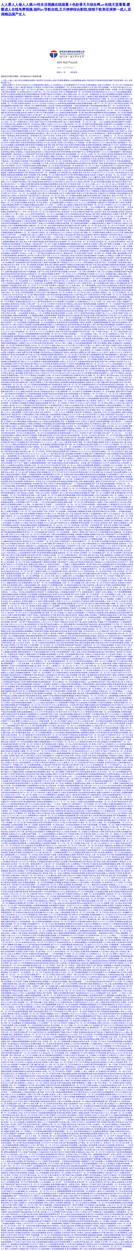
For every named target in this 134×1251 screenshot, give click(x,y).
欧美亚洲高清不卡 (25, 1037)
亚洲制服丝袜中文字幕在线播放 (114, 564)
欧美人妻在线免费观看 (102, 624)
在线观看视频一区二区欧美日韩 (113, 986)
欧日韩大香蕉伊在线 (62, 749)
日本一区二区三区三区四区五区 (37, 534)
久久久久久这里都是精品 (34, 378)
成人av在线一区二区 (85, 138)
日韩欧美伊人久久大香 (47, 827)
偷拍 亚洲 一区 (84, 698)
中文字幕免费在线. (111, 622)
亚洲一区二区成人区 (94, 790)
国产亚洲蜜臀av (65, 599)
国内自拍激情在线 (74, 585)
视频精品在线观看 (16, 903)
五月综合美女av (93, 509)
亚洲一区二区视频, (104, 253)
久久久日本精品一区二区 (33, 147)
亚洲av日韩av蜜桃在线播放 (84, 481)
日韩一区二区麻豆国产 (79, 1138)
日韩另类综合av (46, 352)
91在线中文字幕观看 (77, 1219)
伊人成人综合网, (50, 143)
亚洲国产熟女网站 (19, 182)
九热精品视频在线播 (105, 1240)
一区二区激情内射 (125, 200)
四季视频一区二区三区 (41, 576)
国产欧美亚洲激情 (60, 799)
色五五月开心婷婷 (125, 878)
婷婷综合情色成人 (23, 136)
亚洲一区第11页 (20, 806)
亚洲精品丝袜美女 (78, 1041)
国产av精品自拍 (38, 1076)
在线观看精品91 (53, 219)
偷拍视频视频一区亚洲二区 (114, 484)
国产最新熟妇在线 (104, 488)
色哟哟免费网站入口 (109, 680)
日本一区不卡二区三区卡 (81, 1180)
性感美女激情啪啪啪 (74, 958)
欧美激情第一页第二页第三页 (18, 640)
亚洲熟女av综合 (50, 1106)
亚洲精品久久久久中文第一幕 (72, 415)
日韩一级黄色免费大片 (34, 864)
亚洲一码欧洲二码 (26, 106)
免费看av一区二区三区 (14, 1028)
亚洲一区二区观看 (34, 461)
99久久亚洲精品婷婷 (27, 433)
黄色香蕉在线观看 (114, 1166)
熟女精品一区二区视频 (86, 1055)
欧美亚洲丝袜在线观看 (78, 673)
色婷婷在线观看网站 (99, 320)
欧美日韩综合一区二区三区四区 (67, 951)
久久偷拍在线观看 (73, 122)
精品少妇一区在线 (12, 341)
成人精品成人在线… (52, 569)
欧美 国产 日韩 (104, 682)
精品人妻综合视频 (96, 149)
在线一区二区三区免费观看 (59, 977)
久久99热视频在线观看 (9, 746)
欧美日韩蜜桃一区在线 (89, 716)
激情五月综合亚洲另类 (79, 926)
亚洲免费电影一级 (27, 922)
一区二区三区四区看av (46, 438)
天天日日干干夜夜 (51, 235)
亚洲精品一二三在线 (42, 267)
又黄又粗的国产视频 (53, 1028)
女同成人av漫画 (57, 138)
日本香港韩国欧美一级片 (116, 461)
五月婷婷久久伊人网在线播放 (14, 421)
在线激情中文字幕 (17, 366)
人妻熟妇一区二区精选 (9, 811)
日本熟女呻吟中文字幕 (101, 659)
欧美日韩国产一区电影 (111, 998)
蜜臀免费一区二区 (67, 391)
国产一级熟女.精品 (10, 117)
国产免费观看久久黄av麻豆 (65, 198)
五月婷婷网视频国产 (101, 306)
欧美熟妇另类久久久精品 (111, 166)
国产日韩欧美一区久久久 (66, 491)
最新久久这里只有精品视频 (22, 120)
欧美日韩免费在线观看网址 (77, 1166)
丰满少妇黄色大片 (55, 1175)
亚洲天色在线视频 (116, 230)
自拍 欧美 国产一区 (109, 468)
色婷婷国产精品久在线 (24, 279)
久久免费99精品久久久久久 (85, 302)
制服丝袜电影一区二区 (76, 1009)
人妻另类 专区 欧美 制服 (84, 366)
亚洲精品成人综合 (83, 1152)
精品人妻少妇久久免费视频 (24, 984)
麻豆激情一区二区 (109, 389)
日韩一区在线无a (90, 435)
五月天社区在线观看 (52, 168)
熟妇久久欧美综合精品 (34, 260)
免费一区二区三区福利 (36, 297)
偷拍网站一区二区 (10, 1016)
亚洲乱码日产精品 (41, 758)
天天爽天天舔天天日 (74, 96)
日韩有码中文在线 (12, 454)
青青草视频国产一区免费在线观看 (46, 258)
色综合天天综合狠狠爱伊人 (89, 168)
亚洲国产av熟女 (61, 94)
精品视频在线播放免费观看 (63, 366)
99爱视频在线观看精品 (17, 424)
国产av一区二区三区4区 (16, 979)
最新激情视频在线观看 (88, 1134)
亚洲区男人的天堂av (103, 1182)
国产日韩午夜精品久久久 (35, 442)
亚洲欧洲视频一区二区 (45, 166)
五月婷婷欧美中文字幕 (32, 230)
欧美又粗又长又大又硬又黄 (21, 99)
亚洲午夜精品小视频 (46, 156)
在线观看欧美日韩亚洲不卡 (35, 592)
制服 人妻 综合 (126, 975)
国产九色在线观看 (36, 629)
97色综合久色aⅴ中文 (11, 795)
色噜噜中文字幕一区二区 (15, 1246)
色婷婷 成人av (91, 382)
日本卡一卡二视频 (17, 184)
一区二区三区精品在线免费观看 (43, 643)
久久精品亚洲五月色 (28, 458)
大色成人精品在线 (67, 1226)
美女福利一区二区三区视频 (120, 1113)
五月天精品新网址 (114, 412)
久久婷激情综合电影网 (12, 249)
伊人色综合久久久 (96, 859)
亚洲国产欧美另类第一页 (64, 797)
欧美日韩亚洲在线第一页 (64, 166)
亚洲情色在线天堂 (12, 714)
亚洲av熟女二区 (78, 285)
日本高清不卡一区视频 (90, 677)
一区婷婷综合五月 (98, 140)
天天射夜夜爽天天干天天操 (74, 85)
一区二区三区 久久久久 (18, 357)
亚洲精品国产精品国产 (106, 258)
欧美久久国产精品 (76, 295)
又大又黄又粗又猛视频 (73, 1244)
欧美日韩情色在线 (80, 472)
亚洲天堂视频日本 (44, 472)
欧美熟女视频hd (126, 744)
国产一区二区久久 (29, 90)
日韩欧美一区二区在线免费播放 (119, 698)
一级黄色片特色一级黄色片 (78, 1184)
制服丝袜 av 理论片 (17, 308)
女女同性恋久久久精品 (16, 207)
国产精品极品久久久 (57, 663)
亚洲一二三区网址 (56, 205)
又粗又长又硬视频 (36, 523)
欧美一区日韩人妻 (49, 461)
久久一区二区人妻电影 (26, 606)
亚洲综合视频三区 (121, 703)
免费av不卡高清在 (21, 507)
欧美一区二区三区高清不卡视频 (106, 869)
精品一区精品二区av (53, 1000)
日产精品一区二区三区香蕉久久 (70, 348)
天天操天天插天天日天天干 (120, 673)
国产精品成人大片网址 (106, 707)
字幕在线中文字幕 (90, 530)
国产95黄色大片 (112, 140)
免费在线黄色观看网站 (34, 636)
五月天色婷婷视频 (106, 910)
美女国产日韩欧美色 (70, 735)
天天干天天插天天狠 (76, 249)
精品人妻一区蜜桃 (17, 186)
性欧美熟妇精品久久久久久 (102, 92)
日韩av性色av (98, 129)
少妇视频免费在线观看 (23, 809)
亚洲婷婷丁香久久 (58, 493)
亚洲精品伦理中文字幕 (70, 527)
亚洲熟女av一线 (79, 700)
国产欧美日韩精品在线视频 (76, 493)
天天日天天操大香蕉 (18, 898)
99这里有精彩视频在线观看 (46, 553)
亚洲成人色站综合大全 (34, 191)
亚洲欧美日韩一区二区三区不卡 (72, 841)
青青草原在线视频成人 (109, 297)
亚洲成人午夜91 (48, 1062)
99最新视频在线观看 (68, 440)
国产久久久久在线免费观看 (120, 327)
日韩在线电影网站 (51, 209)
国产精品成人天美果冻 (32, 87)
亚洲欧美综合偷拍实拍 (70, 1134)
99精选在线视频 (47, 274)
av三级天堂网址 (83, 882)
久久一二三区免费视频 (42, 958)
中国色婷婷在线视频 (53, 371)
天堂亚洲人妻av (64, 1122)
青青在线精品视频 (88, 901)
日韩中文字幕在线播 (94, 468)
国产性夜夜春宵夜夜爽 (21, 345)
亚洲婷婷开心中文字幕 (85, 198)
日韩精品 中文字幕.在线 (18, 645)
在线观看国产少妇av (76, 1104)
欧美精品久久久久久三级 (102, 670)
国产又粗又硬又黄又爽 (66, 765)
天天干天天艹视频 (20, 463)
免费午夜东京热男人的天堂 (74, 147)
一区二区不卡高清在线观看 (30, 306)
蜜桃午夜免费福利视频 (94, 124)
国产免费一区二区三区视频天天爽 (101, 493)
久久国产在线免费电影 (12, 650)
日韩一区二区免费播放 (52, 698)
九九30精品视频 (87, 892)
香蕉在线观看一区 (12, 92)
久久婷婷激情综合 (60, 325)
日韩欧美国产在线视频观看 (72, 1000)
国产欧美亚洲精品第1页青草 (59, 149)
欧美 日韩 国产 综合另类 (61, 221)
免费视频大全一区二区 (91, 809)
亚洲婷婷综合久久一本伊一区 (18, 212)
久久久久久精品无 (36, 569)
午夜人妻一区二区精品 (65, 965)
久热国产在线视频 (29, 1152)
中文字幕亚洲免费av (113, 329)
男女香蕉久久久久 (14, 915)
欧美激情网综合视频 (25, 666)
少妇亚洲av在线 (65, 636)
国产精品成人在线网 (25, 493)
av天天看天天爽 (37, 763)
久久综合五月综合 (51, 368)
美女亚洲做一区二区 (59, 1025)
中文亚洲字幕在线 (103, 385)
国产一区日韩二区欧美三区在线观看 (74, 477)
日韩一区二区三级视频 (71, 583)
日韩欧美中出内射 (66, 622)
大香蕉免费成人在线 (93, 85)
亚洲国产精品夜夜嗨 (22, 1164)
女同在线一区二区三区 (61, 922)
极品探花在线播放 (102, 781)
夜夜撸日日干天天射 (72, 1164)
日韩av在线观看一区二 (21, 1002)
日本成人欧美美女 (98, 159)
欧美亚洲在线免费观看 (78, 1217)
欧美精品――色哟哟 (95, 799)
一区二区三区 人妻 (88, 122)
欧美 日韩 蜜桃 (9, 889)
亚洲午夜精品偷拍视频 (74, 1090)
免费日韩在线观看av (98, 601)
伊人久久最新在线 (83, 746)
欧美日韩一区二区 (23, 295)
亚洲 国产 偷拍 (97, 163)
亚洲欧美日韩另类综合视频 (15, 578)
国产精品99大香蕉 (19, 140)
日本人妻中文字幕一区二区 (91, 583)
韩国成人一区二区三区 (109, 237)
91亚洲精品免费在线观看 (99, 769)
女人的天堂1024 (47, 979)
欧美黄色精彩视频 (111, 1034)
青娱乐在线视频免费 (85, 465)
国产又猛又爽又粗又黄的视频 (23, 597)
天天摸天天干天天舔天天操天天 (74, 617)
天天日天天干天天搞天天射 (51, 1143)
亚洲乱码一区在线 (8, 514)
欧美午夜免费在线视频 (17, 297)
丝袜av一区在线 (18, 592)
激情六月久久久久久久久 (29, 454)
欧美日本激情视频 (93, 813)
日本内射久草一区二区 (65, 1106)
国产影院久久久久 (27, 283)
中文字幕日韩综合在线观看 (119, 507)
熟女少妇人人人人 (108, 438)
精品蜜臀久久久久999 (32, 311)
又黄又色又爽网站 (100, 343)
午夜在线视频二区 (94, 825)
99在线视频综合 (50, 322)
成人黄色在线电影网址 (34, 1087)
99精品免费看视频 (24, 680)
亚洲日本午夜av (55, 212)
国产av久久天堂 (75, 574)
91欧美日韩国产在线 (120, 313)
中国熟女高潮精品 (123, 101)
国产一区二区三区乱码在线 (29, 251)
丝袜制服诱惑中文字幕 (36, 786)
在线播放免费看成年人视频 (48, 537)
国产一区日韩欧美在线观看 (101, 721)
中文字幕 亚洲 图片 (48, 285)
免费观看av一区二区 (22, 232)
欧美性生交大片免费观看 (68, 523)
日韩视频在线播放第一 (23, 673)
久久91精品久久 (105, 597)
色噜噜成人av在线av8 (25, 1083)
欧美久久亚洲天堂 (83, 244)
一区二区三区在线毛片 (115, 451)
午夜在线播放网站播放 (98, 106)
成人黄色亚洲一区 (53, 786)
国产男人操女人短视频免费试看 (15, 1228)
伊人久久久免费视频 (112, 269)
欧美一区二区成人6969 (40, 456)
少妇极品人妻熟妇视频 (76, 968)
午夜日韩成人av (13, 553)
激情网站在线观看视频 (19, 1244)
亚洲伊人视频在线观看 (113, 1000)
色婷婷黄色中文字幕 (15, 311)
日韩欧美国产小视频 (25, 1090)
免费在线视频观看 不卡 (92, 219)
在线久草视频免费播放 (26, 882)
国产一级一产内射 (94, 332)
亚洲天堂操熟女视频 (77, 145)
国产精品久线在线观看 (14, 1200)
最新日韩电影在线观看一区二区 (79, 267)
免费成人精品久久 (12, 426)
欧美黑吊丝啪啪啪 (109, 113)
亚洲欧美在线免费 (107, 191)
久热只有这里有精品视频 (48, 647)
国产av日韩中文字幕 (9, 587)
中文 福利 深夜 (110, 668)
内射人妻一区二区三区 (72, 385)
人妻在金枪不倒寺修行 (106, 281)
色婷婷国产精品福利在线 (10, 675)
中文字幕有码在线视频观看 (21, 484)
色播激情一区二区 (73, 389)
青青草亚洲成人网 (27, 970)
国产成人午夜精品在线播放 (25, 753)
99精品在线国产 (47, 1117)
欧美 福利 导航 (49, 145)
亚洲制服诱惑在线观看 (95, 90)
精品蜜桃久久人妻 (75, 350)
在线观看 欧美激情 (36, 265)
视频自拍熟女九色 (14, 583)
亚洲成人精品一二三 (48, 804)
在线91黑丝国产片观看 (51, 440)
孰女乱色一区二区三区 (51, 196)
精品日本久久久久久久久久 (106, 726)
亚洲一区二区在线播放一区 (43, 673)
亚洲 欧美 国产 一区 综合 (53, 147)
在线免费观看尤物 (21, 145)
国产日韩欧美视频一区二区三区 (93, 1170)
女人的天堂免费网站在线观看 (111, 94)
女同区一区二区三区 (55, 497)
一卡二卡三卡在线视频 (79, 149)
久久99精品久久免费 (112, 255)
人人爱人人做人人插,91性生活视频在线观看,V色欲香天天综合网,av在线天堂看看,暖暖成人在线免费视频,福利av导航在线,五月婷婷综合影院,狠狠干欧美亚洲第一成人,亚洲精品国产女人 (66, 9)
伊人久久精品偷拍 (62, 836)
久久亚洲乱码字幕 (78, 1242)
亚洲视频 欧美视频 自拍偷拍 (65, 882)
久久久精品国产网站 (74, 970)
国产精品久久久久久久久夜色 (90, 633)
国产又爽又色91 (38, 809)
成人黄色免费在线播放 (102, 182)
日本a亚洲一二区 (74, 272)
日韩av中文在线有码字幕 (36, 479)
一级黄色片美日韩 (66, 216)
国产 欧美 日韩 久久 (114, 631)
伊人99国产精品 (56, 120)
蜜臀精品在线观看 (14, 574)
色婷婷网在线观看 (78, 873)
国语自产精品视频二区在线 (48, 841)
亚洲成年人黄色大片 (70, 730)
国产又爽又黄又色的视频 (107, 919)
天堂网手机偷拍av (17, 126)
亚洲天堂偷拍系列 (38, 214)
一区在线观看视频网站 (89, 1164)
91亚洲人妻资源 (106, 154)
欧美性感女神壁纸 (17, 382)
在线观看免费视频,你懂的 (42, 325)
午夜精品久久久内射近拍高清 (105, 562)
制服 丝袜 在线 (124, 431)
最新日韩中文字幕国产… (44, 504)
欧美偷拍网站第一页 (79, 126)
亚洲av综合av (61, 975)
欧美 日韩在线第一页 (119, 385)
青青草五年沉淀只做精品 (66, 995)
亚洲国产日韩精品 (115, 905)
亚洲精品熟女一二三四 (88, 728)
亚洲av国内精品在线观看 (99, 156)
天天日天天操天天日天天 (92, 447)
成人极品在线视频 (109, 1120)
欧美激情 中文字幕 (17, 908)
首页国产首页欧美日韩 (75, 398)
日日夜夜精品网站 (34, 656)
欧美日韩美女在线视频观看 (102, 1092)
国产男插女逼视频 (16, 991)
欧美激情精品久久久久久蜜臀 (59, 1230)
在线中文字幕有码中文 (109, 735)
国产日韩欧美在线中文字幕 (94, 295)
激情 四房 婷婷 (62, 186)
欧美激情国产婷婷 (87, 251)
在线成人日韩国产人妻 (99, 175)
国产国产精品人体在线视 (59, 518)
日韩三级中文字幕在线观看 (47, 193)
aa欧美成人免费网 (77, 352)
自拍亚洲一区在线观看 (82, 338)
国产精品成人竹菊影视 (102, 1032)
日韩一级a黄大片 (43, 585)
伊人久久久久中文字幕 (79, 627)
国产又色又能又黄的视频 (99, 265)
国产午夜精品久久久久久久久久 (69, 262)
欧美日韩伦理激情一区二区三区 (91, 205)
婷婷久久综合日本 (66, 182)
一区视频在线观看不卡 (88, 569)
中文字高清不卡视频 (20, 981)
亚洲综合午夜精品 (111, 186)
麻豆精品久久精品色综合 (94, 521)
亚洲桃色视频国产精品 (107, 530)
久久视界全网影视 (10, 115)
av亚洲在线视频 (16, 825)
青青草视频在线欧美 (81, 175)
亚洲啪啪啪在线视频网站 (62, 700)
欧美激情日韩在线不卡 (59, 364)
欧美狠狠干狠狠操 (118, 527)
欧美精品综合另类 (52, 253)
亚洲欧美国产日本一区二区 (89, 735)
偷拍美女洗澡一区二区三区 (21, 237)
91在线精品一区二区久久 (43, 1037)
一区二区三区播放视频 (72, 318)
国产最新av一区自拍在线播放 (108, 898)
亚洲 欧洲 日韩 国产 (34, 555)
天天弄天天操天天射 (42, 292)
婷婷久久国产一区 (66, 779)
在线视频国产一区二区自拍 (65, 87)
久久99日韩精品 (58, 733)
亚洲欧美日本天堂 (80, 375)
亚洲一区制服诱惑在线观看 (34, 1028)
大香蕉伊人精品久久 (97, 401)
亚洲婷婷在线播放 (21, 767)
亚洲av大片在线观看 (46, 223)
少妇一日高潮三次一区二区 (67, 488)
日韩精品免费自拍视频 (12, 221)
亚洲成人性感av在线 (53, 170)
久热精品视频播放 (66, 260)
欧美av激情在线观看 (59, 267)
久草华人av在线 (125, 1011)
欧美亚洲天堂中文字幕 (19, 168)
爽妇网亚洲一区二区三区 (64, 355)
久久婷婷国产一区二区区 (43, 541)
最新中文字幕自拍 (114, 223)
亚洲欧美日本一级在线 (104, 207)
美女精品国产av (45, 246)
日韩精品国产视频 (41, 299)
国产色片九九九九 (43, 449)
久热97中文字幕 (39, 1097)
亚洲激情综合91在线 (72, 449)
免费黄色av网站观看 (103, 527)
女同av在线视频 (57, 813)
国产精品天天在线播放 (16, 442)
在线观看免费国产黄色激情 (54, 315)
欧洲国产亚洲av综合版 (63, 1212)
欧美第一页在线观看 (118, 306)
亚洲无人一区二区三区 (106, 120)
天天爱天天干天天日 (9, 193)
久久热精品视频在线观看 (70, 737)
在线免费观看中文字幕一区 (52, 474)
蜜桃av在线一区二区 (76, 94)
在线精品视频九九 (87, 299)
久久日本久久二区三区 (99, 458)
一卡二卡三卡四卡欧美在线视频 (111, 108)
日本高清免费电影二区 (91, 290)
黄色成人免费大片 (120, 606)
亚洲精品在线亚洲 (22, 1233)
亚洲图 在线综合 (98, 329)
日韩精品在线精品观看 (122, 428)
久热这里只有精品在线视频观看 (59, 106)
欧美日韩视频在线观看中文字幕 (81, 1087)
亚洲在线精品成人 (111, 163)
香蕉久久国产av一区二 (98, 979)
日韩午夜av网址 (38, 680)
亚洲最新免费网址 (97, 1173)
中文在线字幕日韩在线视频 (92, 1064)
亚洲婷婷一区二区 (67, 242)
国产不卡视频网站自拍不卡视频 (120, 656)
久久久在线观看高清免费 (110, 449)
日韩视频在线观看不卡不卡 (42, 587)
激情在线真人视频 (110, 663)
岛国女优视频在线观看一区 (82, 117)
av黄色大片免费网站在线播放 (23, 1207)
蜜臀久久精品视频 (115, 1138)
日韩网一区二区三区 (114, 295)
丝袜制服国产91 (48, 756)
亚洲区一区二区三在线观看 (14, 1122)
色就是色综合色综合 (64, 311)
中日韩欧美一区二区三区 (112, 85)
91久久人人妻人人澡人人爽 (56, 442)
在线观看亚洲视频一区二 (121, 585)
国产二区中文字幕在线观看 (114, 723)
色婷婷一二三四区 (119, 993)
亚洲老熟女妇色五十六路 (99, 380)
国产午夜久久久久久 (63, 117)
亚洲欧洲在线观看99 (79, 749)
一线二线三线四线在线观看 (98, 507)
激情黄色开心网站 (110, 260)
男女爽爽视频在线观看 (56, 970)
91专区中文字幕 (94, 680)
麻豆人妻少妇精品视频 (50, 477)
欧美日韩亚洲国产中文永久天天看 (25, 179)
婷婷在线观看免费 (29, 650)
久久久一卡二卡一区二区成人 (64, 802)
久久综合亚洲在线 (100, 578)
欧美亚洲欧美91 (40, 912)
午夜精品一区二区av (65, 744)
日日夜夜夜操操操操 (83, 417)
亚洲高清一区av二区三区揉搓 (91, 308)
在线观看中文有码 (122, 325)
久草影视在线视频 (12, 283)
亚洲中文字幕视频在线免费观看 (43, 654)
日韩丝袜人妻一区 (87, 689)
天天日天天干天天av (49, 705)
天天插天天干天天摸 (69, 170)
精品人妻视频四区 (16, 1034)
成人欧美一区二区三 (42, 666)
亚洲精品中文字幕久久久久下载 (47, 514)
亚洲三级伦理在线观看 (65, 643)
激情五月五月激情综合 (93, 424)
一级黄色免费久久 (8, 85)
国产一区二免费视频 (48, 173)
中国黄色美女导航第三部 (113, 871)
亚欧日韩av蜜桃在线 (28, 290)
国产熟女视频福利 (98, 405)
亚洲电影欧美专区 (121, 154)
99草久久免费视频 (66, 92)
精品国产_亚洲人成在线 (10, 290)
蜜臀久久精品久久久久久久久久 (22, 1039)
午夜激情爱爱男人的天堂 (113, 806)
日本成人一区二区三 (110, 332)
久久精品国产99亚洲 (107, 716)
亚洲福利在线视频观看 (66, 816)
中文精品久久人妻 (67, 396)
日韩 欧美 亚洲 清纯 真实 (35, 739)
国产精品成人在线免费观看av (53, 269)
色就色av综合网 (49, 555)
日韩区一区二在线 (103, 302)
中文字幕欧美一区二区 (44, 521)
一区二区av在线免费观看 (107, 569)
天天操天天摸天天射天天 (59, 560)
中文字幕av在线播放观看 (31, 562)
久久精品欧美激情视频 (75, 246)
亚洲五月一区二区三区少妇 (87, 108)
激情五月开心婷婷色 (82, 516)
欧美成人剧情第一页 (22, 968)
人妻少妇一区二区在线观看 (54, 864)
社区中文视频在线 (94, 1212)
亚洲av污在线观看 (36, 698)
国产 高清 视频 (95, 433)
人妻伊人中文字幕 (10, 776)
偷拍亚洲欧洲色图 (10, 744)
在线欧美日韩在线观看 (26, 696)
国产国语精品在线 (32, 173)
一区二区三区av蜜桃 (29, 795)
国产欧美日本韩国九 (81, 368)
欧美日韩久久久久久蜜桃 (15, 391)
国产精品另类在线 (20, 398)
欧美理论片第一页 (61, 597)
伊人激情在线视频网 (112, 859)
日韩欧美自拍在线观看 (124, 191)
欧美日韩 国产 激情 (16, 378)
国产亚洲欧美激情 (47, 338)
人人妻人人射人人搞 (75, 500)
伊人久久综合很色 (10, 1154)
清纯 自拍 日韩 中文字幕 (26, 779)
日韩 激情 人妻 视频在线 (87, 675)
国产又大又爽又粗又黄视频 (50, 527)
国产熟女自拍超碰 (72, 456)
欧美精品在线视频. (41, 120)
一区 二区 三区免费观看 (116, 772)
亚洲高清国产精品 (100, 267)
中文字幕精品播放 (99, 426)
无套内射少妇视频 (80, 1021)
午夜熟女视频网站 (53, 878)
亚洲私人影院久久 (97, 896)
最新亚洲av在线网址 (16, 871)
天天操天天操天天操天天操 (32, 412)
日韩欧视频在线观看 (69, 1074)
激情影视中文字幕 (114, 590)
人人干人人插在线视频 (113, 364)
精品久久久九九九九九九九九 (21, 1198)
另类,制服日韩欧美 (89, 574)
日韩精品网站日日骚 (40, 99)
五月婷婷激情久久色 (52, 1048)
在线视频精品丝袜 (60, 769)
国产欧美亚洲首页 (45, 302)
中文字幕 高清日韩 (124, 530)
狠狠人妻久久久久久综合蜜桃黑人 (14, 1094)
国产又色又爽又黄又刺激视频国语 (87, 355)
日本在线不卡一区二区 (80, 1173)
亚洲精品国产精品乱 (61, 352)
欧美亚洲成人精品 (60, 1104)
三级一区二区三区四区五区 (74, 991)
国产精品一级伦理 (124, 640)
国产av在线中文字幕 (83, 1246)
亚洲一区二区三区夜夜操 (105, 1048)
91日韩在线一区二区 (95, 739)
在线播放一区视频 (114, 599)
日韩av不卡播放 (72, 1032)
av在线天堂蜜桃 (79, 647)
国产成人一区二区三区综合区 (46, 92)
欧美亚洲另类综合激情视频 (67, 322)
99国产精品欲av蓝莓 (81, 550)
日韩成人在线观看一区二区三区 (26, 1014)
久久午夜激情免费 (107, 249)
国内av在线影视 (83, 903)
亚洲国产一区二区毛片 (62, 274)
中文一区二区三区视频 (27, 329)
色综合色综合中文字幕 (100, 230)
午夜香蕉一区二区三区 (69, 569)
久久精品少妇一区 (95, 260)
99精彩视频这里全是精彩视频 (53, 424)
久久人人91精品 (57, 449)
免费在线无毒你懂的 (76, 191)
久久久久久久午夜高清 (118, 198)
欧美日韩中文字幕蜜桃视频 (11, 610)
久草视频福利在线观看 (31, 610)
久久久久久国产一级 (85, 848)
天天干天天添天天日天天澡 (62, 472)
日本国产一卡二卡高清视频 (97, 1037)
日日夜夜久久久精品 (53, 378)
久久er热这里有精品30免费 (121, 659)
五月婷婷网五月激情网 (36, 1187)
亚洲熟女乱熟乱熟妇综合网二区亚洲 (55, 610)
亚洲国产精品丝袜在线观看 (52, 394)
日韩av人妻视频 (103, 209)
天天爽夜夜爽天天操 (29, 675)
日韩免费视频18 (45, 700)
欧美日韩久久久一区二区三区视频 (38, 931)
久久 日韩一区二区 (104, 560)
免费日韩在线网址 (62, 1138)
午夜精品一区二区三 (35, 209)
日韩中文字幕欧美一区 (111, 1175)
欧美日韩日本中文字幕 (117, 1193)
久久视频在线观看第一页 (78, 564)
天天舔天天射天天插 (97, 1184)
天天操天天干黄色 (32, 207)
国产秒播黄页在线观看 (27, 117)
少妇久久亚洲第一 (46, 417)
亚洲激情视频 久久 (97, 915)
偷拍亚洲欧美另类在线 (58, 631)
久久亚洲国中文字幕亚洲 (106, 1055)
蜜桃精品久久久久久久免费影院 (58, 668)
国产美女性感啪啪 (23, 408)
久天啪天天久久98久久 (76, 403)
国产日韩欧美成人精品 (106, 196)
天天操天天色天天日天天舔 (65, 712)
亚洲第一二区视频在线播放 (121, 511)
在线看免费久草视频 (66, 703)
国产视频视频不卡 (54, 1069)
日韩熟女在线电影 (46, 933)
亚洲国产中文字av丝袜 (71, 207)
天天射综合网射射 (92, 249)
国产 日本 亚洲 (97, 484)
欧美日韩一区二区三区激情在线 (77, 159)
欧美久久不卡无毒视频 (58, 919)
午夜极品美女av (23, 122)
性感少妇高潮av (80, 719)
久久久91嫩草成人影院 (96, 177)
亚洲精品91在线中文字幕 (28, 115)
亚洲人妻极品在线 (31, 564)
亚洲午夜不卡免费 (48, 548)
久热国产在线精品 (91, 691)
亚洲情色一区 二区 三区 (33, 972)
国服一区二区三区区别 (100, 912)
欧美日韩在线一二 (91, 938)
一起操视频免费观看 (52, 818)
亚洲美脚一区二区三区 (72, 677)
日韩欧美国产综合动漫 (34, 154)
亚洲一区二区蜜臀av (18, 479)
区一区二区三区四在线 (30, 216)
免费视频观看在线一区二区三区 (50, 525)
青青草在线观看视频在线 (55, 159)
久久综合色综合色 (123, 668)
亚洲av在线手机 (115, 479)
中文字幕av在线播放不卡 (77, 799)
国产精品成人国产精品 (91, 214)
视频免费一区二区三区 (72, 1203)
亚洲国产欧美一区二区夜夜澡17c (102, 410)
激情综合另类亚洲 (21, 599)
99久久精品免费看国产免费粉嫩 (88, 1159)
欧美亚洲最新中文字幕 (77, 825)
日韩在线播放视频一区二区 (56, 968)
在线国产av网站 (97, 244)
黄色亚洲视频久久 (100, 1249)
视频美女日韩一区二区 (98, 656)
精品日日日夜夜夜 (73, 315)
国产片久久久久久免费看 (99, 903)
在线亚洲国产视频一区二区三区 (105, 988)
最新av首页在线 (66, 818)
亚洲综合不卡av (15, 834)
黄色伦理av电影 (63, 615)
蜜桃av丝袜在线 (122, 843)
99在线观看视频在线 (13, 1168)
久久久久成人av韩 (38, 159)
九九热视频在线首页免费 (44, 836)
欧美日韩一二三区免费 (9, 977)
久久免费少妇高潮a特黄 (18, 444)
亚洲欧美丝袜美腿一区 (64, 223)
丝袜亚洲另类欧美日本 (89, 200)
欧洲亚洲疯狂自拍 (89, 258)
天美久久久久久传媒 (45, 249)
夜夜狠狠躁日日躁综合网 (29, 288)
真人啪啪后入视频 (71, 205)
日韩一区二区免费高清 (44, 177)
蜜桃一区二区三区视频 (70, 308)
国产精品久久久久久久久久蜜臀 (81, 288)
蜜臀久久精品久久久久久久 (51, 124)
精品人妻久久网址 (32, 366)
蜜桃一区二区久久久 (110, 424)
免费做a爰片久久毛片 (110, 145)
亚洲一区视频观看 (67, 421)
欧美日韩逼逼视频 (71, 394)
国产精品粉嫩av (37, 1002)
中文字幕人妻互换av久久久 (42, 1212)
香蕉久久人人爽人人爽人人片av (17, 214)
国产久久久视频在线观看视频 (116, 1115)
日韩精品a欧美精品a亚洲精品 (84, 131)
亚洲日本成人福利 (93, 1009)
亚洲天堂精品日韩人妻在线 (63, 115)
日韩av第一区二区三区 (97, 666)
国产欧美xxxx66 (65, 776)
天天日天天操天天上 (24, 85)
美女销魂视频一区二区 (74, 154)
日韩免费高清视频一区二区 (46, 984)
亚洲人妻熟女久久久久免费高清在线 (58, 1002)
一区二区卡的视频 (60, 557)
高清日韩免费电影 (73, 684)
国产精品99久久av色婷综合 (118, 368)
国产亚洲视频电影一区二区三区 (28, 705)
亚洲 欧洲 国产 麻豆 (81, 1051)
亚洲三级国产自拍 (36, 122)
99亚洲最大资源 (16, 491)
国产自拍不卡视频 (23, 557)
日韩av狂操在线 (88, 585)
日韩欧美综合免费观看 (9, 288)
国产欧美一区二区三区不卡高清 (21, 267)
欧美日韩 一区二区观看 (89, 1157)
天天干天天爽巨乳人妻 (17, 1187)
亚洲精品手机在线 (10, 862)
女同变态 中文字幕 (81, 276)
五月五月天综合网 (51, 465)
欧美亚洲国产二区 (32, 885)
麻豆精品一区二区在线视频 (104, 391)
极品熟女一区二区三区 (74, 336)
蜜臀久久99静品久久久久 (78, 686)
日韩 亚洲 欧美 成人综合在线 (53, 1210)
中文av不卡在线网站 (99, 1058)
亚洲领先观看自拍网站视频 (90, 456)
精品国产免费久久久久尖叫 (46, 276)
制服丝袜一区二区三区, (38, 226)
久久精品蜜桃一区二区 (12, 562)
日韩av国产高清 (11, 239)
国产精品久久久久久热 (51, 396)
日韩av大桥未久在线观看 (21, 325)
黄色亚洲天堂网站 (99, 451)
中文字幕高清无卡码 (53, 617)
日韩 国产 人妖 (16, 622)
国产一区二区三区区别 (117, 818)
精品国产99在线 (123, 1136)
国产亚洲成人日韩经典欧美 (22, 850)
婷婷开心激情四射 (101, 235)
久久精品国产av (115, 765)
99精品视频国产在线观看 (76, 357)
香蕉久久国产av (98, 744)
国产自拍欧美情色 (31, 822)
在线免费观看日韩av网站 (28, 1099)
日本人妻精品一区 (109, 592)
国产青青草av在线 (125, 813)
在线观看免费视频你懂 (47, 1113)
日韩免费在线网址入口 (86, 726)
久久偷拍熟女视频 (108, 341)
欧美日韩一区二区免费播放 (14, 396)
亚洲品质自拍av (111, 763)
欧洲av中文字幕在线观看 (23, 1058)
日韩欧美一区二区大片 (16, 668)
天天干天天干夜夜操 (28, 375)
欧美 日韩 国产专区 (117, 318)
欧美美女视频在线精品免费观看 (111, 758)
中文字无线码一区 (121, 226)
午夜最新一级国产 (91, 348)
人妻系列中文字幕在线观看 (115, 839)
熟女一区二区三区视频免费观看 (39, 733)
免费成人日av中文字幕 (114, 232)
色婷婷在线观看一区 (47, 825)
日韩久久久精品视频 (75, 576)
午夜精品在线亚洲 (24, 350)
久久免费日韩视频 (10, 511)
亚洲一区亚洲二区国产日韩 (80, 756)
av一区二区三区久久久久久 (42, 509)
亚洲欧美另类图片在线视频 (19, 852)
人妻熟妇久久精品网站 (87, 820)
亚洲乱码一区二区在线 (105, 242)
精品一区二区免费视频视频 (109, 822)
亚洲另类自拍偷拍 (87, 313)
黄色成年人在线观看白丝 (47, 675)
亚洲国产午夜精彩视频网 (38, 859)
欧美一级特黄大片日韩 (16, 885)
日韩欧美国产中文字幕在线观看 (117, 534)
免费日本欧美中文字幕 (64, 175)
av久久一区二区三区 (103, 184)
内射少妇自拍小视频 (46, 1099)
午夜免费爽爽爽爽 (31, 334)
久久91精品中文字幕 (98, 698)
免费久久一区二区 (25, 1030)
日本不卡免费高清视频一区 (112, 958)
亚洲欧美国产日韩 (79, 790)
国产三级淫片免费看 (123, 202)
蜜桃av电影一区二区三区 (54, 408)
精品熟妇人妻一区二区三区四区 (32, 451)
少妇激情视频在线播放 (44, 1242)
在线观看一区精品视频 (67, 511)
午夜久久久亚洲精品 (46, 848)
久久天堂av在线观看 (99, 746)
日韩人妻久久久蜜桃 (35, 235)
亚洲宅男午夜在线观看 (58, 272)
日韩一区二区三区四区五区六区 (106, 115)
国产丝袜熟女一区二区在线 (108, 574)
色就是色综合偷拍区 (98, 1062)
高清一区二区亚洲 (122, 249)
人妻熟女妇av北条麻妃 (98, 885)
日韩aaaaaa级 (103, 348)
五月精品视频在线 (90, 120)
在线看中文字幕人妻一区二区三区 (115, 827)
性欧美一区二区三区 (94, 968)
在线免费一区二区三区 (41, 96)
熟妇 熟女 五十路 (112, 1233)
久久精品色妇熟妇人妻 (104, 170)
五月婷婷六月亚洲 (54, 304)
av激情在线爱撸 (30, 585)
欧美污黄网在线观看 (46, 601)
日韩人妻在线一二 (117, 421)
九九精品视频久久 (113, 474)
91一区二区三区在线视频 (98, 818)
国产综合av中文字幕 (102, 288)
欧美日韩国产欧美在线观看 (119, 650)
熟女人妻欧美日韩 (106, 1127)
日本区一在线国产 (32, 986)
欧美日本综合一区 (28, 419)
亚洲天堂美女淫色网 (112, 832)
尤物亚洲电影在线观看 (109, 544)
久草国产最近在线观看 (111, 776)
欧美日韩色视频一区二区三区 (20, 110)
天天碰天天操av (48, 87)
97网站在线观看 (43, 560)
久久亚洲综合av (57, 85)
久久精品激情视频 (34, 613)
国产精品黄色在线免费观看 (71, 809)
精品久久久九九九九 (109, 813)
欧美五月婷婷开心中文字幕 (14, 832)
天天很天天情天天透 (42, 255)
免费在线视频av (98, 338)
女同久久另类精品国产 (71, 136)
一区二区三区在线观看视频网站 (109, 1203)
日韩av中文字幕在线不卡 (59, 1217)
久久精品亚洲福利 (54, 839)
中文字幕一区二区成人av (110, 1242)
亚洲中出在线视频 (53, 426)
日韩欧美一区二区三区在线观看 (17, 516)
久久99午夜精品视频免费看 (41, 1131)
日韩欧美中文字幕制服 (106, 193)
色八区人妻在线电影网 (21, 763)
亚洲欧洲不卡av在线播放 (113, 124)
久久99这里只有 (68, 1028)
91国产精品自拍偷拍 (11, 451)
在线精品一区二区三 (95, 629)
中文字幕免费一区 (121, 1240)
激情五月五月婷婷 (42, 518)
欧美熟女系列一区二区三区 (81, 578)
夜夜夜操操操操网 (64, 896)
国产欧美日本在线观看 (23, 318)
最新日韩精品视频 (102, 603)
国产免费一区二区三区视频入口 (54, 613)
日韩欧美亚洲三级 (8, 643)
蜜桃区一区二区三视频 (110, 825)
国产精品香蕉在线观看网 (91, 113)
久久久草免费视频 (79, 274)
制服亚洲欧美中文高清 (122, 670)
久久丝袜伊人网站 (53, 809)
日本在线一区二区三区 (101, 880)
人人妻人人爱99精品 (29, 857)
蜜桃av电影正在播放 (9, 348)
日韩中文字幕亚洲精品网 (113, 1214)
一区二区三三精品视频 (54, 214)
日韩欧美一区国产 (59, 1046)
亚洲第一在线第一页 (113, 90)
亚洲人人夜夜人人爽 (13, 933)
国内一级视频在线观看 (39, 889)
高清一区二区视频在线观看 (71, 196)
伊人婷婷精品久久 (113, 334)
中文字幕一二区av (40, 149)
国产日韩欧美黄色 (39, 237)
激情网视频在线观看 (113, 221)
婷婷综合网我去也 (86, 1129)
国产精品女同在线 (16, 633)
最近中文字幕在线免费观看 (107, 728)
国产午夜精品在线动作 (31, 622)
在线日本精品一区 (16, 147)
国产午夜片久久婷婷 (70, 1030)
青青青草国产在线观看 (74, 424)
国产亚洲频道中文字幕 (48, 1221)
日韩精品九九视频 (10, 338)
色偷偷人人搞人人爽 (15, 87)
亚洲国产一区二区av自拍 (93, 186)
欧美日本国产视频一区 (76, 442)
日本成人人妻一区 (92, 855)
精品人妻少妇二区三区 (24, 1115)
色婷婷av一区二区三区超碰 (28, 239)
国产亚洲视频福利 (103, 705)
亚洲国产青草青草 (77, 855)
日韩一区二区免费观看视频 (29, 765)
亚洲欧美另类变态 (12, 306)
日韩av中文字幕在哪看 (80, 915)
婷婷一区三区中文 (8, 431)
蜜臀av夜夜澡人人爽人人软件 (56, 1094)
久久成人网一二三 (121, 216)
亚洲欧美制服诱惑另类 (117, 804)
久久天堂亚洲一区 (61, 179)
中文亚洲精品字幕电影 (92, 958)
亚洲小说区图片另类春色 (18, 781)
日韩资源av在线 (110, 640)
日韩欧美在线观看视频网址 (111, 991)
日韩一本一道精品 (116, 495)
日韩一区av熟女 (116, 903)
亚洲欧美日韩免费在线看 (38, 954)
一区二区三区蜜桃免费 (61, 1041)
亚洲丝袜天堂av (123, 99)
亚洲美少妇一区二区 (107, 691)
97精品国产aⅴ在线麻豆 (41, 684)
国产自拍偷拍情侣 (19, 262)
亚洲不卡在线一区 (31, 951)
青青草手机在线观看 (34, 308)
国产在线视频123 (98, 1161)
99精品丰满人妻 (50, 186)
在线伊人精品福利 (54, 1067)
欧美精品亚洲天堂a (43, 608)
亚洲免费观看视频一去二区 (42, 539)
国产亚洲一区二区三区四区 (84, 242)
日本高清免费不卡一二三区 (59, 1120)
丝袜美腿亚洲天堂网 (27, 553)
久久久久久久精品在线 (59, 255)
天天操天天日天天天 (42, 1058)
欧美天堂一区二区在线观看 (33, 532)
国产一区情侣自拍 (21, 1196)
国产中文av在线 (94, 749)
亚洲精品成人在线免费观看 (50, 415)
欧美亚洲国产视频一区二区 (19, 320)
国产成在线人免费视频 (102, 965)
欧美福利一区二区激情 (78, 832)
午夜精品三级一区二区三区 (102, 216)
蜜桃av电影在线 (97, 643)
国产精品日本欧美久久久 (93, 336)
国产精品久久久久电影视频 (24, 401)
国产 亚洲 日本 (105, 525)
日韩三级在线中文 (71, 470)
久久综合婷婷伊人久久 (96, 1099)
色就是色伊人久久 (55, 567)
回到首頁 (73, 72)
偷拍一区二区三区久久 (89, 822)
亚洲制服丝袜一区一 (101, 765)
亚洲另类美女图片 (105, 675)
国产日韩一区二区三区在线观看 (113, 610)
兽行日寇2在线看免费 (30, 1168)
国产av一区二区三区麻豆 (79, 836)
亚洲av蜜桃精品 (110, 613)
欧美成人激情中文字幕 (30, 113)
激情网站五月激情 (38, 371)
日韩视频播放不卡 (14, 129)
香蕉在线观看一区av (20, 590)
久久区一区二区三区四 (27, 511)
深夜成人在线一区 (53, 1129)
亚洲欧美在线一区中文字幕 (33, 410)
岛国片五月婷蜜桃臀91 (84, 391)
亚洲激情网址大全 (29, 583)
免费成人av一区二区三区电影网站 (112, 1157)
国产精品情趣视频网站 (84, 1016)
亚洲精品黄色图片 (93, 152)
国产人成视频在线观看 (109, 1078)
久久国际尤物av (41, 1230)
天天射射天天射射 (69, 590)
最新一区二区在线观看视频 (14, 368)
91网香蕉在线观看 (49, 562)
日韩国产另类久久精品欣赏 (120, 345)
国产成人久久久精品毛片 (68, 281)
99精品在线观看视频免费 (94, 1101)
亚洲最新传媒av (111, 274)
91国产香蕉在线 (11, 1214)
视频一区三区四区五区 (78, 179)
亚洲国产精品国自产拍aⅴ (105, 311)
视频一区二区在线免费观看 (109, 712)
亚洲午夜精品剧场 (64, 1083)
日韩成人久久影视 (14, 638)
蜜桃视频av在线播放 (114, 995)
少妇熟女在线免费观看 (51, 421)
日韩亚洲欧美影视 (32, 184)
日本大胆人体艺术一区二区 (24, 608)
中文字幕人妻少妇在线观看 (37, 200)
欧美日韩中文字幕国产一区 (19, 1219)
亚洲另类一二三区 (102, 866)
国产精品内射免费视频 (106, 325)
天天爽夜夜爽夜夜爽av (43, 468)
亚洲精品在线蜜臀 (71, 320)
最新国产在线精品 (67, 265)
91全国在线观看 (91, 246)
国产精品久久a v (118, 1032)
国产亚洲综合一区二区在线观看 (57, 532)
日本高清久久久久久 (92, 1108)
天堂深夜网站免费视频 (66, 1221)
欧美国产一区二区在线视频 (15, 322)
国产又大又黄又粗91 (40, 998)
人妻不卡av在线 (43, 272)
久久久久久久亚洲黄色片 (45, 332)
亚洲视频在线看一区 (35, 322)
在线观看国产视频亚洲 (23, 96)
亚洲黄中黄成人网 (16, 756)
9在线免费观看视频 (63, 548)
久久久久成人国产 (51, 523)
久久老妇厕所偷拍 (28, 177)
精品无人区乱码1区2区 (100, 327)
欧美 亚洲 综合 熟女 (91, 555)
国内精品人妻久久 (65, 795)
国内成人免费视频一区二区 (14, 1067)
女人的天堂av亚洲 (124, 502)
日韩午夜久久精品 (44, 792)
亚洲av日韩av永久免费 (87, 281)
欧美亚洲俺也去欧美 (65, 1051)
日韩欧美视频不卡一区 (95, 850)
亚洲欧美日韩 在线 (44, 221)
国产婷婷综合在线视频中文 (15, 394)
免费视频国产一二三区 (12, 663)
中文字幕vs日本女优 (49, 163)
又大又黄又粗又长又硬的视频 (34, 359)
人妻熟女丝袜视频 (39, 730)
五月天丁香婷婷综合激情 (26, 166)
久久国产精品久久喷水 (32, 756)
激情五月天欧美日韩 (103, 481)
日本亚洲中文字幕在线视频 (11, 410)
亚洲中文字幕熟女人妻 (14, 1000)
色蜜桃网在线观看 (87, 733)
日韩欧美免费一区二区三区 (49, 721)
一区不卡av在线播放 (121, 110)
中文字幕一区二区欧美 (121, 624)
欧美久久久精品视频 (32, 163)
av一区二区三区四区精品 (90, 449)
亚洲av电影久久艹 (45, 915)
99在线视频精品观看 (51, 940)
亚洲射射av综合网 (116, 541)
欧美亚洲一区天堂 (35, 202)
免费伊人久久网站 (10, 1129)
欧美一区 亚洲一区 (112, 338)
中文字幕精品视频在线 (106, 1004)
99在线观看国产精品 (110, 1147)
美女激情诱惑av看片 (15, 585)
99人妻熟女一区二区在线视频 (115, 149)
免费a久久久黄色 (45, 564)
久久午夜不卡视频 (58, 96)
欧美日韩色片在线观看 (105, 408)
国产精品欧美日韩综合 (57, 1166)
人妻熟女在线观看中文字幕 (116, 133)
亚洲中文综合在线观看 (61, 594)
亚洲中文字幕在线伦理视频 (14, 260)
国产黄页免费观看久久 (27, 1007)
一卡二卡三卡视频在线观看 (106, 1069)
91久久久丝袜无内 (91, 101)
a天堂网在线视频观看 (43, 922)
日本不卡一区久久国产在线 (71, 1177)
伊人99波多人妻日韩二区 (83, 182)
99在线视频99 (46, 799)
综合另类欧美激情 (55, 226)
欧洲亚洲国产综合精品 (14, 951)
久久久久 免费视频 (66, 412)
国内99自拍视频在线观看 (30, 548)
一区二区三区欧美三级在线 (45, 1083)
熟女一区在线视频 (76, 597)
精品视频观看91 (53, 737)
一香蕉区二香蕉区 (78, 532)
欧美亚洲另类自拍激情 (76, 850)
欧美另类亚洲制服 (64, 152)
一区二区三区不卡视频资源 (105, 537)
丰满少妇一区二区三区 (32, 1034)
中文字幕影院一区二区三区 (119, 444)
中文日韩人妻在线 (59, 435)
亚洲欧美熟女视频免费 (89, 951)
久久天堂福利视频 (117, 239)
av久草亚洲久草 (101, 1067)
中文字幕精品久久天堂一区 (52, 677)
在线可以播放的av (112, 1124)
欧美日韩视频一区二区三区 (49, 334)
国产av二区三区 (118, 481)
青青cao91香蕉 (17, 196)
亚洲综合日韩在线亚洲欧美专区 (61, 889)
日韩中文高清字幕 (45, 380)
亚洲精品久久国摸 (68, 746)
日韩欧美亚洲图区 (19, 615)
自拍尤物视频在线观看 (48, 348)
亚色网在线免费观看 (93, 145)
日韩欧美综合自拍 (122, 1131)
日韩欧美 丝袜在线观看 (67, 163)
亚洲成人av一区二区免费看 (39, 313)
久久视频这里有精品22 (97, 223)
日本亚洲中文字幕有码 (16, 546)
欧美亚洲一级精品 (77, 615)
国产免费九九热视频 (112, 244)
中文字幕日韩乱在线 (89, 193)
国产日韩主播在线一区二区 (102, 110)
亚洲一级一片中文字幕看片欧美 (89, 928)
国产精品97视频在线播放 (85, 705)
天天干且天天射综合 (79, 977)
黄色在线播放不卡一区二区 (83, 541)
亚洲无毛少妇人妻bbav (103, 606)
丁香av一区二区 (55, 200)
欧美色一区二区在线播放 (64, 177)
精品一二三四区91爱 (55, 237)
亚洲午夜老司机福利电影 (86, 933)
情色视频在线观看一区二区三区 (74, 739)
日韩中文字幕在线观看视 (58, 484)
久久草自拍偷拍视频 (117, 458)
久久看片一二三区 (28, 449)
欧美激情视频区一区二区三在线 (65, 1131)
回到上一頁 (61, 72)
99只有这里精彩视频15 (56, 336)
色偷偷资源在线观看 (117, 265)
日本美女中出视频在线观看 (79, 1058)
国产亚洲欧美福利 (36, 707)
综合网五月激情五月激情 (35, 470)
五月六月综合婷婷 (49, 481)
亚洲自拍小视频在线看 (118, 1140)
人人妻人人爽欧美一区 (89, 1071)
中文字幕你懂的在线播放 (15, 1106)
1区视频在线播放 (37, 408)
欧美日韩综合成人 (34, 1124)
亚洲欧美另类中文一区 (100, 161)
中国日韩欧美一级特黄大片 (115, 652)
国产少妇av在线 (75, 1136)
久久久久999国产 (71, 1140)
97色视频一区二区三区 (14, 822)
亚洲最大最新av (11, 910)
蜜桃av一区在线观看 (51, 202)
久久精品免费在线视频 (108, 1237)
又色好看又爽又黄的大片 (67, 419)
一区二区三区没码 (110, 308)
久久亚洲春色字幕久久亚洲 (57, 405)
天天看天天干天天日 (123, 341)
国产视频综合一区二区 (41, 661)
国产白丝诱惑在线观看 (12, 94)
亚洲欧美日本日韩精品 (107, 1071)
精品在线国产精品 (73, 1198)
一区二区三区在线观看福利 (46, 433)
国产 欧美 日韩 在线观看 (108, 212)
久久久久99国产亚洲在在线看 (58, 578)
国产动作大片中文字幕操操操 (93, 975)
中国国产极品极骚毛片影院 (118, 1117)
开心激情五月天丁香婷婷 (68, 209)
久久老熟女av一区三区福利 (48, 129)
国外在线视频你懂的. (86, 170)
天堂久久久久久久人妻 (17, 624)
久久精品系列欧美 (49, 152)
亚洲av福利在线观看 (109, 862)
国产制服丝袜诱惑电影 (46, 117)
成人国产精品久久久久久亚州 (95, 352)
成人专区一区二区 (86, 546)
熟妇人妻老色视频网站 (54, 1076)
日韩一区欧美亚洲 (111, 887)
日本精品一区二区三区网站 (97, 804)
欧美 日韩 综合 (84, 173)
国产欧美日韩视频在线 (94, 189)
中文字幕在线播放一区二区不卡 (22, 1078)
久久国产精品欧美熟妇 (51, 382)
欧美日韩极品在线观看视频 (101, 428)
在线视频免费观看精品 (97, 774)
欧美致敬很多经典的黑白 (97, 1117)
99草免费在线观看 (91, 373)
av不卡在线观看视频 (23, 219)
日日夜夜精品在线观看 (30, 728)
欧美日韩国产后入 (79, 152)
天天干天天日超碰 (67, 410)
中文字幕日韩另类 (89, 318)
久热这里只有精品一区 (39, 232)
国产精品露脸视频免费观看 (11, 532)
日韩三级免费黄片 (89, 272)
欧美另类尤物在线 (29, 249)
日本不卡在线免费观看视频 (42, 749)
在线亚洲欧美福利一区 (59, 1058)
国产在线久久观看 (21, 707)
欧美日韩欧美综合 (52, 242)
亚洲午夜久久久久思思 (34, 818)
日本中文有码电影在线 (72, 214)
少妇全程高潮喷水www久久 (91, 663)
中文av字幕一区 (110, 629)
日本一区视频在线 (92, 94)
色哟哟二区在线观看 (38, 336)
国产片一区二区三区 (86, 606)
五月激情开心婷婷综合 (80, 896)
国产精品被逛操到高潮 (76, 99)
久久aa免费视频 (87, 1210)
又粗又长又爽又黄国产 (117, 357)
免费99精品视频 (11, 272)
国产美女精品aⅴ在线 (65, 917)
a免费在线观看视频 (10, 299)
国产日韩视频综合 (113, 371)
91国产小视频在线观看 (33, 940)
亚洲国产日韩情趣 (47, 620)
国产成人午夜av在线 (53, 903)
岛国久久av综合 (124, 569)
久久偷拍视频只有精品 (33, 993)
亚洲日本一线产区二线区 (54, 1140)
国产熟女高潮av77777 (11, 1127)
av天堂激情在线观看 (92, 557)
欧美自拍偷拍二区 (119, 488)
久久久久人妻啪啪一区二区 (99, 760)
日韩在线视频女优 (123, 193)
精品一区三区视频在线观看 (26, 380)
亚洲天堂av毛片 (74, 283)
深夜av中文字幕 (101, 387)
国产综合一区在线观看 (108, 262)
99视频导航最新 (40, 106)
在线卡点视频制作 (12, 709)
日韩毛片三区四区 (73, 232)
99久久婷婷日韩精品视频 (95, 700)
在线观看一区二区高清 (47, 1051)
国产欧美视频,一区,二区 (28, 156)
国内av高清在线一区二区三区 (75, 497)
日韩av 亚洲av (116, 302)
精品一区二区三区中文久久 (91, 136)
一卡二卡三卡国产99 (109, 878)
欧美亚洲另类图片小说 (24, 783)
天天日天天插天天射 (94, 608)
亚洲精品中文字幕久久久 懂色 (100, 686)
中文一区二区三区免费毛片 (64, 458)
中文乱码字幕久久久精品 (94, 415)
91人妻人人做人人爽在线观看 (58, 912)
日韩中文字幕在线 (43, 813)
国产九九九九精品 (121, 315)
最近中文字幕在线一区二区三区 (87, 1078)
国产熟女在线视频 (42, 1081)
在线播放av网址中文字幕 (60, 760)
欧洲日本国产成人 (102, 361)
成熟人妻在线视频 (119, 253)
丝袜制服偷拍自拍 (45, 594)
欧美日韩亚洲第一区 (80, 1191)
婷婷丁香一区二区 (38, 866)
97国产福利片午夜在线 (71, 371)
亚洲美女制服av (92, 1085)
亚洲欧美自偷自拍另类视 (27, 327)
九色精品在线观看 (120, 1129)
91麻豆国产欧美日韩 (122, 767)
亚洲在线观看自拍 (40, 901)
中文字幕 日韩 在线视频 (99, 87)
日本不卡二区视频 (100, 228)
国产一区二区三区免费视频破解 (49, 583)
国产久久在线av (60, 509)
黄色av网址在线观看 (82, 643)
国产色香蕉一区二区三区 (73, 101)
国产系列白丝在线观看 (16, 355)
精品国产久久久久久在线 (77, 509)
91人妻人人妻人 (121, 594)
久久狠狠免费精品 (77, 486)
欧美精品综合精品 (101, 1106)
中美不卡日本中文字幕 (123, 408)
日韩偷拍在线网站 (95, 617)
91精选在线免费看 (12, 458)
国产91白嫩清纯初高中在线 (99, 454)
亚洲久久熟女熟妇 (24, 138)
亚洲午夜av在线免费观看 (25, 938)
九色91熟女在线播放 (46, 1180)
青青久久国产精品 (102, 345)
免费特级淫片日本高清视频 (28, 338)
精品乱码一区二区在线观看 (106, 1007)
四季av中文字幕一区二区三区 (92, 737)
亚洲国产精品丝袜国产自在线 (98, 179)
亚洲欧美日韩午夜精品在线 (54, 154)
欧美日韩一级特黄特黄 (111, 470)
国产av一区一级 (42, 1207)
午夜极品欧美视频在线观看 (17, 1048)
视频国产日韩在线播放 (112, 836)
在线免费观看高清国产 (71, 200)
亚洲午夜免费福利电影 (27, 802)
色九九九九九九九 (65, 988)
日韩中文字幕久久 (102, 751)
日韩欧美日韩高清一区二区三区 (117, 518)
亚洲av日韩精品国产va (87, 209)
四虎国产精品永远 (89, 875)
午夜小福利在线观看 (36, 242)
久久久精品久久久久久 (106, 843)
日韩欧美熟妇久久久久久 (118, 917)
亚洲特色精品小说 (34, 421)
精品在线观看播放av (75, 557)
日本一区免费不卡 (32, 700)
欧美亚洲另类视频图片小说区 (25, 848)
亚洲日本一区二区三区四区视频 (31, 228)
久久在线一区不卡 (73, 313)
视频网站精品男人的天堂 (36, 578)
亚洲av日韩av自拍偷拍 (15, 191)
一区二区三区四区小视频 (108, 938)
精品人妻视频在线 (60, 1009)
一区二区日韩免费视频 (44, 882)
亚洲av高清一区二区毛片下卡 (28, 285)
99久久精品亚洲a (96, 431)
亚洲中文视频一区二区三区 (22, 1205)
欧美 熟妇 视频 (38, 774)
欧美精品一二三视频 (60, 564)
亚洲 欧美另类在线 (53, 1085)
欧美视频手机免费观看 (97, 477)
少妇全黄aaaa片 (35, 677)
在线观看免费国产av (60, 431)
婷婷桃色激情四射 (17, 804)
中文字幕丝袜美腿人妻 (14, 527)
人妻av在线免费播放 (115, 984)
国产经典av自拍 (62, 145)
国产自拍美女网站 (115, 786)
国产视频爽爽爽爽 (49, 1004)
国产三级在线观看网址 (60, 608)
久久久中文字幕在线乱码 (44, 712)
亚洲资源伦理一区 (65, 279)
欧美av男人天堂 (116, 209)
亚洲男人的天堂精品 (65, 143)
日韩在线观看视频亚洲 (54, 1200)
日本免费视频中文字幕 (43, 719)
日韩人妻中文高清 (10, 246)
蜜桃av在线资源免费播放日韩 (71, 786)
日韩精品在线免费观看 (37, 839)
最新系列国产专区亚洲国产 (109, 96)
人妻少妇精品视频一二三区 (77, 981)
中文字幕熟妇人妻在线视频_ (95, 1205)
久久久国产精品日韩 (11, 869)
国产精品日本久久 (17, 961)
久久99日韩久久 (20, 1062)
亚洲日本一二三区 (51, 412)
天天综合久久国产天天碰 (67, 820)
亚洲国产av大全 (56, 1115)
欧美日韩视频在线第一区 (62, 1021)
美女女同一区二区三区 (39, 212)
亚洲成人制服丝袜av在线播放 (109, 845)
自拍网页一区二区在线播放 (90, 553)
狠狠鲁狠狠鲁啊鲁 (17, 389)
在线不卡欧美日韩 (54, 730)
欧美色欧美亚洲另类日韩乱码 (14, 274)
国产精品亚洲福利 (81, 889)
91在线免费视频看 (36, 168)
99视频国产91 (86, 426)
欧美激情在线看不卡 (66, 433)
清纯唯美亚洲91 (86, 129)
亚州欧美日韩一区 (23, 159)
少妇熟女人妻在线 (49, 633)
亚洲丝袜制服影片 (117, 396)
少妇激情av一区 (98, 1124)
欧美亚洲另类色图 (83, 1221)
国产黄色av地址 (113, 375)
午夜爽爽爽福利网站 (20, 226)
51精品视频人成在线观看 (87, 1145)
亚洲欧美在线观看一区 (62, 126)
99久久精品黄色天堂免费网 (85, 703)
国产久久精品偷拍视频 (99, 1193)
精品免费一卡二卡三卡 (84, 620)
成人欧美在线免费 (69, 903)
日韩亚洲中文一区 (87, 587)
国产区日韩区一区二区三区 (34, 903)
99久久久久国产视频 (44, 544)
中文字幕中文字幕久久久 (85, 345)
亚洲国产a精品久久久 (68, 721)
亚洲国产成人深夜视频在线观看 (56, 1087)
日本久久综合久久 (82, 421)
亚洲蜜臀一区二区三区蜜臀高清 (65, 606)
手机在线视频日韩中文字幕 (39, 161)
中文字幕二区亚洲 (95, 126)
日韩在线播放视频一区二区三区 (19, 539)
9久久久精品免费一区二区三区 (56, 191)
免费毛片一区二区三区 (76, 767)
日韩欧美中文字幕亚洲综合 (76, 507)
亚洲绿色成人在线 (23, 889)
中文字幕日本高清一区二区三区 (34, 1175)
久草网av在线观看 (64, 885)
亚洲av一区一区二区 (121, 587)
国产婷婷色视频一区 (53, 716)
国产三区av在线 (103, 318)
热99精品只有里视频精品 (111, 290)
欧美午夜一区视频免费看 (20, 1021)
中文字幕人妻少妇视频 (36, 1085)
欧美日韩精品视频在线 (30, 94)
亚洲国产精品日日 (47, 94)
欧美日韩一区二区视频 (43, 850)
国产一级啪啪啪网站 (11, 836)
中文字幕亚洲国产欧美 (82, 110)
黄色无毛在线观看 (16, 481)
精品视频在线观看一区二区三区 (41, 767)
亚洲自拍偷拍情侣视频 (24, 431)
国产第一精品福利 (78, 438)
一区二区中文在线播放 (118, 889)
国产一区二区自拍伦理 (116, 106)
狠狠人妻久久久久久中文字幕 (63, 345)
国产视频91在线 (27, 468)
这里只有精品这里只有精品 (79, 140)
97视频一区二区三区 (109, 99)
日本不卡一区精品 (87, 387)
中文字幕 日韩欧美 (49, 1034)
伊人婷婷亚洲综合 (94, 795)
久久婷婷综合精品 (113, 975)
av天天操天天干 (114, 267)
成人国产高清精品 (29, 472)
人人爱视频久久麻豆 (119, 760)
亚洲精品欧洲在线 (86, 1032)
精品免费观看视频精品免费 (109, 864)
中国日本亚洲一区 (91, 576)
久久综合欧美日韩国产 (29, 223)
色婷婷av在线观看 (80, 680)
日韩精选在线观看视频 (113, 129)
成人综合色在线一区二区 (98, 779)
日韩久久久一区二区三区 (113, 126)
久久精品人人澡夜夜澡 (116, 979)
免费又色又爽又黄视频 (30, 352)
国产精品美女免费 (111, 189)
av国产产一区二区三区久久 (103, 103)
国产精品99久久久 (50, 845)
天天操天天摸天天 (70, 1055)
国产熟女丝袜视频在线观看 (29, 1143)
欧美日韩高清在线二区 (82, 744)
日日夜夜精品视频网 (65, 276)
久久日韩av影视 (97, 783)
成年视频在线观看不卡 (108, 200)
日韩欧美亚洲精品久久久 (90, 341)
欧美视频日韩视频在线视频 (53, 444)
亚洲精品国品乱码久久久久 (26, 302)
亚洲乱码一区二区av (55, 320)
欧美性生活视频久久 (71, 251)
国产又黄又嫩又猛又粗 (101, 829)
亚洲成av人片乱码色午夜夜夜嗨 (76, 1044)
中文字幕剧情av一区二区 (88, 394)
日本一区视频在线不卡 (78, 479)
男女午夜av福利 (123, 403)
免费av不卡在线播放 (92, 1025)
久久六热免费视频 (102, 251)
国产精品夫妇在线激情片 (83, 235)
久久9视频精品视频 (35, 315)
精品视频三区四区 (63, 438)
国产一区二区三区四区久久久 (12, 163)
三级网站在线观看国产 (16, 173)
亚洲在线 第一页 (33, 274)
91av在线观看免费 (109, 447)
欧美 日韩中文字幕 (41, 1115)
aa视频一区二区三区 (118, 603)
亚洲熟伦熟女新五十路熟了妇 (61, 1081)
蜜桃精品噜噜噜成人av (26, 580)
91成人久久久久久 (14, 935)
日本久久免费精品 (92, 191)
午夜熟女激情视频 (78, 468)
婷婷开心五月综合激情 (62, 650)
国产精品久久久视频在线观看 (88, 297)
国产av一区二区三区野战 (111, 456)
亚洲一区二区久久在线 (86, 184)
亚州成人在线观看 (54, 1233)
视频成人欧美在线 (99, 1180)
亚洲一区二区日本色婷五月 (70, 1064)
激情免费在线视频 (44, 550)
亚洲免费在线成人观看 (81, 783)
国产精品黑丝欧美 (93, 99)
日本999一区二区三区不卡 (41, 345)
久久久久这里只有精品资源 (50, 207)
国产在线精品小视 (57, 456)
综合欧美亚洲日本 (54, 590)
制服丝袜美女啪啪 (90, 196)
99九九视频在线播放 (27, 205)
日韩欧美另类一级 (88, 283)
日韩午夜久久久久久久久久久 (95, 786)
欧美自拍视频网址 (12, 223)
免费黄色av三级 (83, 961)
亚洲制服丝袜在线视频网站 (35, 772)
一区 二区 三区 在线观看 (26, 193)
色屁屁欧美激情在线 (86, 361)
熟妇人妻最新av (20, 1203)
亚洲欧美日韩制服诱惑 (61, 468)
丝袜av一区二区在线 (66, 401)
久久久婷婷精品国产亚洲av (57, 571)
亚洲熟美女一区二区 (18, 656)
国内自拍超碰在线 (12, 792)
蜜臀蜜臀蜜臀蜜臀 (64, 1191)
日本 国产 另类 (34, 131)
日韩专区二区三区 (113, 516)
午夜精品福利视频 (80, 223)
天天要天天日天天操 (86, 1140)
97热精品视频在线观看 (28, 525)
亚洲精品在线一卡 (112, 811)
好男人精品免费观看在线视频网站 (27, 477)
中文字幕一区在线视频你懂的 (68, 654)
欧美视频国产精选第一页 (58, 905)
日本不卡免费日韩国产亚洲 (14, 143)
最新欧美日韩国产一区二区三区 (58, 359)
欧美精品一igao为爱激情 (88, 682)
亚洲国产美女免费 (66, 516)
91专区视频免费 (121, 283)
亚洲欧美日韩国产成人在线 (87, 212)
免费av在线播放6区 (115, 343)
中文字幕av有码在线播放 (56, 398)
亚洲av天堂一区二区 (105, 226)
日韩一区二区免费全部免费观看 (19, 730)
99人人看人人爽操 (65, 343)
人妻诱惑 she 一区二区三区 (112, 136)
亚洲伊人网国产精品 (27, 746)
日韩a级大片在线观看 (106, 1145)
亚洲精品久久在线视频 (44, 709)
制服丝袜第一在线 (108, 1108)
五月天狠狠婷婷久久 (13, 90)
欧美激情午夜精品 (80, 1081)
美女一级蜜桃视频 (95, 1154)
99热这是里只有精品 (73, 408)
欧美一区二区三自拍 (95, 269)
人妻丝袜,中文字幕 (91, 597)
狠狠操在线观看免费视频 (64, 696)
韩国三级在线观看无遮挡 (38, 1011)
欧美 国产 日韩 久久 (62, 1099)
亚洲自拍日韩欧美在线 (27, 550)
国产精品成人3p (61, 1154)
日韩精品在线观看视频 (58, 350)
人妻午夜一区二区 (49, 995)
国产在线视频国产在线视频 (106, 947)
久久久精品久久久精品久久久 (36, 389)
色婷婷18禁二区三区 (48, 885)
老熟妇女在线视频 (89, 1203)
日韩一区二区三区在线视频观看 (48, 746)
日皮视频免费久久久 (45, 458)
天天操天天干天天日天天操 (30, 341)
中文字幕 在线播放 (100, 742)
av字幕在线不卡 (72, 546)
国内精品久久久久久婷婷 (99, 239)
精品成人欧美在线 (77, 811)
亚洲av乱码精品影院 (109, 285)
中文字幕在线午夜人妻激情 (11, 124)
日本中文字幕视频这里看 (29, 1221)
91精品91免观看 (85, 322)
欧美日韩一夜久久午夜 (26, 544)
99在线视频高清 (123, 447)
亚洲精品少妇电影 (23, 371)
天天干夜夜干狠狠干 (115, 580)
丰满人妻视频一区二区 (45, 175)
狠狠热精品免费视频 (15, 175)
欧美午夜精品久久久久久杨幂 (55, 763)
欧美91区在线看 (33, 1240)
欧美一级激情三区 (64, 804)
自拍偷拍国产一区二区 (72, 1240)
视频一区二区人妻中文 (97, 375)
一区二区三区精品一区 (41, 138)
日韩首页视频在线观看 (19, 131)
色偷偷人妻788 (115, 251)
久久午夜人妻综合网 (44, 1009)
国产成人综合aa (7, 954)
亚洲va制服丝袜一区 (117, 532)
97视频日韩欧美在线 (68, 1124)
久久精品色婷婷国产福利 (103, 1200)
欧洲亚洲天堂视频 (60, 90)
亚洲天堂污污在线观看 (94, 1214)
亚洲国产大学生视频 (78, 608)
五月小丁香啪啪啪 (116, 380)
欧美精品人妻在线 (76, 186)
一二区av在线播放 (103, 122)
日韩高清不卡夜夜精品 (83, 412)
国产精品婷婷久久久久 (32, 1161)
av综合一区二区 (9, 122)
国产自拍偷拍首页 (55, 385)
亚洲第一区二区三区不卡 (106, 1136)
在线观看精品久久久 (35, 108)
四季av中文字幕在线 (108, 557)
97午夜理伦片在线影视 (94, 613)
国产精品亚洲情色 (14, 417)
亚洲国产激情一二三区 (51, 1177)
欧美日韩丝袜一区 (35, 444)
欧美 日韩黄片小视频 (22, 654)
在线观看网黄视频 (122, 855)
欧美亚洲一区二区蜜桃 (92, 350)
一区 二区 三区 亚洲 (111, 1090)
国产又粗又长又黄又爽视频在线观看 (39, 355)
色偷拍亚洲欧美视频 (84, 103)
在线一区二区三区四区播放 (61, 161)
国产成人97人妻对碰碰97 (55, 189)
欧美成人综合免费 (60, 862)
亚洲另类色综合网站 (45, 650)
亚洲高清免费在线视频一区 (70, 113)
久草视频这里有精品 (44, 862)
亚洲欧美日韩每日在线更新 (106, 931)
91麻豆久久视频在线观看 (114, 739)
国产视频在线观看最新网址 (120, 1028)
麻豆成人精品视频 (16, 373)
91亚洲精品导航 (98, 714)
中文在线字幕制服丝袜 (58, 99)
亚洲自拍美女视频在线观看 (111, 168)
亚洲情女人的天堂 (21, 954)
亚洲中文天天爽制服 (11, 149)
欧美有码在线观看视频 (66, 103)
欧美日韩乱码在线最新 (103, 816)
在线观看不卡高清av (18, 253)
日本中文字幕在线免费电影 (120, 161)
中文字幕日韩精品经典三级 (54, 122)
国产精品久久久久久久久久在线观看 (114, 677)
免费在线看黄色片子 (25, 652)
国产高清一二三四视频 (17, 235)
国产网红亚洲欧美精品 (14, 1018)
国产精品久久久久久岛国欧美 (28, 361)
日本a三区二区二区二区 (19, 894)
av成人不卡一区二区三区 (28, 1154)
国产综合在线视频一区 (72, 871)
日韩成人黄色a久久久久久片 (42, 640)
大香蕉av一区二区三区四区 (117, 378)
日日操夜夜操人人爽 (98, 461)
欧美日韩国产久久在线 (24, 500)
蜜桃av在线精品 (16, 152)
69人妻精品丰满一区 (68, 253)
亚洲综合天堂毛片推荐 (99, 650)
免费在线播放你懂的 (35, 1140)
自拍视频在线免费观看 (108, 419)
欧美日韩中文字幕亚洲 (67, 184)
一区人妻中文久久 (97, 440)
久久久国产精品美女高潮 (115, 1111)
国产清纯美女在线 (90, 1244)
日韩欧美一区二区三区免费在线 (60, 110)
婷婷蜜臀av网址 (83, 440)
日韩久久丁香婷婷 (58, 958)
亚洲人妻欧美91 (96, 1207)
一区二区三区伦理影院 (32, 269)
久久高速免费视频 (42, 1217)
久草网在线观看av (46, 179)
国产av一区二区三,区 (28, 792)
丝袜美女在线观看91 (110, 977)
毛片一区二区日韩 (95, 497)
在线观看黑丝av (26, 258)
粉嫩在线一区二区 (57, 292)
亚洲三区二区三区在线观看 (67, 1004)
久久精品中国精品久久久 (46, 753)
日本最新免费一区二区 (52, 108)
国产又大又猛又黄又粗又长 (83, 603)
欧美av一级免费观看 (9, 456)
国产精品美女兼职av (52, 624)
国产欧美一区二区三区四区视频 (110, 435)
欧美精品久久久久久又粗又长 (68, 341)
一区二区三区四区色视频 (66, 928)
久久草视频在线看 (78, 852)
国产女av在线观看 (31, 797)
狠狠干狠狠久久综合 (50, 776)
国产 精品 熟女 (21, 242)
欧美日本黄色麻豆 (102, 1187)
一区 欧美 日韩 (115, 87)
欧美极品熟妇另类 (81, 265)
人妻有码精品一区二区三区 (54, 629)
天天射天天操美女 (110, 583)
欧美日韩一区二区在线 (86, 1182)
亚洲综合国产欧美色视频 (73, 474)
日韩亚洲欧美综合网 (78, 640)
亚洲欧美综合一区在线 (78, 463)
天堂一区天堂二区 (19, 108)
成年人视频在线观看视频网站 (64, 933)
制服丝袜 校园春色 (94, 776)
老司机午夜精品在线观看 (55, 451)
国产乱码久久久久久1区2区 (117, 1053)
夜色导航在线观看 (58, 313)
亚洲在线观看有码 (100, 1074)
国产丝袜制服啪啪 (116, 638)
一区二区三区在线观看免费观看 (51, 530)
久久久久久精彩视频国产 (111, 152)
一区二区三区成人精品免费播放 (66, 587)
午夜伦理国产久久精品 (65, 562)
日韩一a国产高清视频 (57, 857)
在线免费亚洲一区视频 (24, 486)
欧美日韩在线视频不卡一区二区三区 (24, 1237)
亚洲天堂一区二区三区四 (80, 912)
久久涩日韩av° (104, 951)
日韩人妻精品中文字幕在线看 (94, 1053)
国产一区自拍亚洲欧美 (67, 1182)
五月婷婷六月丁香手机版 (119, 719)
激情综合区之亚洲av (18, 304)
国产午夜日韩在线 (31, 491)
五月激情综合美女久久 (76, 998)
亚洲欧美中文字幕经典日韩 (78, 239)
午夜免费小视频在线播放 (79, 518)
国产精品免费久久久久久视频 (57, 574)
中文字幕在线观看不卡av (49, 113)
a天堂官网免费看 (26, 292)
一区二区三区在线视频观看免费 (17, 947)
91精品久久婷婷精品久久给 (104, 491)
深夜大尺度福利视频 (31, 1101)
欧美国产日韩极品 (49, 1150)
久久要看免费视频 (79, 942)
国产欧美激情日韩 (102, 366)
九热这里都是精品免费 (9, 205)
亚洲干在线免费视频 (77, 364)
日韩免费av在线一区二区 (33, 465)
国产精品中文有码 (19, 1184)
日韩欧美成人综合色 (79, 539)
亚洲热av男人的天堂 (38, 320)
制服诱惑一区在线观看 (80, 156)
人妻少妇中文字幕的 (103, 585)
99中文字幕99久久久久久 (120, 705)
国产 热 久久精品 (63, 1214)
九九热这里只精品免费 (54, 470)
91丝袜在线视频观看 (35, 1203)
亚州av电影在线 (47, 656)
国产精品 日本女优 (98, 516)
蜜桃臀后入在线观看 (102, 465)
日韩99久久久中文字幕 (113, 799)
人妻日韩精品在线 (8, 1115)
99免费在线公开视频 (95, 622)
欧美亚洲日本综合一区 (41, 760)
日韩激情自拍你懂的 (46, 797)
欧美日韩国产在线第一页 (86, 253)
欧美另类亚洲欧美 (40, 110)
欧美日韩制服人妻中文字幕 (51, 251)
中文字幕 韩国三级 (95, 472)
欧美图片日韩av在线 (30, 129)
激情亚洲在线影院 (57, 1170)
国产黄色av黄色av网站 (17, 1240)
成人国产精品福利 (21, 723)
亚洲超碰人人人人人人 (117, 885)
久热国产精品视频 (69, 108)
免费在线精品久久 (12, 922)
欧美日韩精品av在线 (70, 304)
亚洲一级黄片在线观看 (57, 357)
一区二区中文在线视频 (21, 965)
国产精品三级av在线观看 (67, 675)
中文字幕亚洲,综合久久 (82, 1092)
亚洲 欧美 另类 (84, 320)
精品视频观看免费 (85, 1074)
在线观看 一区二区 (113, 1184)
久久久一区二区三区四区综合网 (48, 1074)
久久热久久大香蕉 (80, 1212)
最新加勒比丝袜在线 (91, 970)
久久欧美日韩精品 (32, 126)
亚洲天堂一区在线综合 (31, 124)
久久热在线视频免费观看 (82, 343)
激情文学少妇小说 (93, 852)
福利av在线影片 (83, 87)
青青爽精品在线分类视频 (38, 981)
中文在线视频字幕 (80, 1117)
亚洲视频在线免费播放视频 (109, 788)
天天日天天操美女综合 (111, 463)
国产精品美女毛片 (8, 265)
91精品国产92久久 (64, 285)
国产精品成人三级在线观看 (59, 627)
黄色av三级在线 (70, 138)
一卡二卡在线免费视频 (45, 834)
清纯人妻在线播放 (8, 661)
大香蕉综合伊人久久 (57, 232)
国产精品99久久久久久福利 (99, 143)
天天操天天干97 (46, 126)
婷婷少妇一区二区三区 (94, 364)
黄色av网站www (110, 403)
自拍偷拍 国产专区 (40, 484)
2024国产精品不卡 (73, 822)
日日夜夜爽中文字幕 (120, 117)
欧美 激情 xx (32, 495)
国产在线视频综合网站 (119, 299)
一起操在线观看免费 (81, 106)
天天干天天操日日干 (48, 942)
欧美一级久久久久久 (18, 788)
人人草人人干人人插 (11, 518)
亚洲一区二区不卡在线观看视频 (92, 371)
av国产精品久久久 (52, 788)
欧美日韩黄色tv (53, 1226)
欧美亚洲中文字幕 (41, 500)
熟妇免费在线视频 (102, 396)
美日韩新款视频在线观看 (117, 228)
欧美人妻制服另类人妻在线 (76, 133)
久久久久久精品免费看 (12, 412)
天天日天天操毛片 (19, 873)
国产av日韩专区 (24, 910)
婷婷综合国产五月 (66, 368)
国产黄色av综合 (26, 149)
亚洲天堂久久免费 (96, 723)
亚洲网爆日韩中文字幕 (117, 972)
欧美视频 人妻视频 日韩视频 (78, 534)
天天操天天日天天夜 (24, 661)
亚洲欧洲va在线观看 (107, 101)
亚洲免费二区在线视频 (28, 594)
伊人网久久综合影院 (92, 292)
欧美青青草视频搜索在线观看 (51, 1240)
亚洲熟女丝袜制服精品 (36, 788)
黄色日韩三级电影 (52, 265)
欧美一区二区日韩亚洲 (82, 92)
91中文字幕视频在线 (9, 880)
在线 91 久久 (96, 1246)
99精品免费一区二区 (113, 1191)
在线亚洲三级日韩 (125, 285)
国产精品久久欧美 (27, 956)
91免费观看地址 (43, 290)
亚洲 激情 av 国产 (89, 325)
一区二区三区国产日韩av (116, 1060)
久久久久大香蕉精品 (23, 405)
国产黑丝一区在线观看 (36, 140)
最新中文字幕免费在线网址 (11, 504)
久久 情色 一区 (28, 504)
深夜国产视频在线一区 (40, 350)
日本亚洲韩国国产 (63, 652)
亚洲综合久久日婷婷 (88, 1018)
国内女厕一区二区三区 (23, 1055)
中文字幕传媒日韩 (102, 733)
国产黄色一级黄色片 (31, 620)
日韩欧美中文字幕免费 (106, 202)
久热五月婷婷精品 (102, 495)
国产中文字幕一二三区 (36, 502)
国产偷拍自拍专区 (121, 802)
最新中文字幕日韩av (100, 638)
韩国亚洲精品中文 (85, 1131)
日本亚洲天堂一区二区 (103, 117)
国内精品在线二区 (80, 945)
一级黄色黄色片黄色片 (37, 398)
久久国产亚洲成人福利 (97, 753)
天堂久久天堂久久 (114, 601)
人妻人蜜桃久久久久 (86, 378)
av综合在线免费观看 (62, 539)
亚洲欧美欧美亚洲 (45, 435)
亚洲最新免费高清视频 (66, 244)
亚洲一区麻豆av (86, 654)
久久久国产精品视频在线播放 (28, 799)
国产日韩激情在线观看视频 (107, 1011)
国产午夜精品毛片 (38, 516)
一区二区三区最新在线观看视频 (35, 385)
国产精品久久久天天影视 (40, 364)
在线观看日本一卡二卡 (106, 304)
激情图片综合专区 (79, 332)
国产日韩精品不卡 (60, 283)
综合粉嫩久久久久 (21, 945)
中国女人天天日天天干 (81, 161)
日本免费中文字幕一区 (45, 375)
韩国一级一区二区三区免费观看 (115, 497)
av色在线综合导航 (10, 958)
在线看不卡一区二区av (28, 841)
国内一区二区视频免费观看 (40, 829)
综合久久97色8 (18, 993)
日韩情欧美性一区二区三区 (11, 385)
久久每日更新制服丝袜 (23, 1076)
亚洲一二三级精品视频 (12, 1092)
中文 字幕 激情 (29, 813)
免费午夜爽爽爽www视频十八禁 (84, 1083)
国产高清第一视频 (50, 993)
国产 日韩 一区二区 (10, 1166)
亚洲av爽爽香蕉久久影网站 (110, 555)
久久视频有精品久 (96, 514)
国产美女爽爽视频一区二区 (57, 479)
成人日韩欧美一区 (51, 260)
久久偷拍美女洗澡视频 (120, 965)
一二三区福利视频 (56, 954)
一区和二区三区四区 (42, 493)
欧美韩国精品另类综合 (34, 143)
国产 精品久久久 (13, 956)
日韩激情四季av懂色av (41, 85)
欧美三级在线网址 (69, 1115)
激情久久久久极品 (46, 288)
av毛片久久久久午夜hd (50, 622)
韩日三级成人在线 (66, 1196)
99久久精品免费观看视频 (15, 739)
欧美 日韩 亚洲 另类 (64, 332)
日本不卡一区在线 (25, 901)
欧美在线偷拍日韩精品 (54, 502)
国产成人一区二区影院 (36, 189)
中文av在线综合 (45, 1237)
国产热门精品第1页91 (13, 415)
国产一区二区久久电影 (48, 244)
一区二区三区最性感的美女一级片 (41, 198)
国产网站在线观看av (38, 295)
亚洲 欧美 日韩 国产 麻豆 (31, 638)
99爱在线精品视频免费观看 (121, 288)
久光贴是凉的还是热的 (32, 152)
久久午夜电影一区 (81, 143)
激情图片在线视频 (19, 403)
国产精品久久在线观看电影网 (76, 774)
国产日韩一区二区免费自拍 (75, 444)
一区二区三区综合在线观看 (84, 504)
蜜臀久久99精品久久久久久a (70, 202)
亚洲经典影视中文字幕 (104, 315)
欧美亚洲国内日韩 (83, 163)
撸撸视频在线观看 (69, 638)
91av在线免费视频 (92, 398)
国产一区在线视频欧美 (71, 716)
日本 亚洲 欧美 (45, 659)
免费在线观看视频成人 (9, 343)
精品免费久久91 (42, 205)
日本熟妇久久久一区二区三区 (100, 954)
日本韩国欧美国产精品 (105, 283)
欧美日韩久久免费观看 (44, 283)
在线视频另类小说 (81, 401)
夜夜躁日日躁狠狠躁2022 (29, 714)
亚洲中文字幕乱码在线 (70, 228)
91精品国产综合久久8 (38, 894)
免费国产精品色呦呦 (18, 1140)
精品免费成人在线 (41, 1198)
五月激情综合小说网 (96, 832)
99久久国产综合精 (80, 260)
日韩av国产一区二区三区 (36, 304)
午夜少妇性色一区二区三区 (73, 124)
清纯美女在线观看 (21, 161)
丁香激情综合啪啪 (105, 615)
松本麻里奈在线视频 (64, 131)
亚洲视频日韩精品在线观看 (37, 403)
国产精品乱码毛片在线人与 (111, 1076)
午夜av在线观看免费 (15, 276)
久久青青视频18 (46, 239)
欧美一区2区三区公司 (9, 329)
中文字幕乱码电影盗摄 (34, 871)
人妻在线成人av (18, 154)
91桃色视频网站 (11, 550)
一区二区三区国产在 (124, 486)
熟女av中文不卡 (35, 1228)
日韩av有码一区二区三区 (67, 845)
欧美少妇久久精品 (48, 131)
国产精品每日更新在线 (84, 562)
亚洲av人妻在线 (106, 949)
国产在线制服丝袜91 (69, 378)
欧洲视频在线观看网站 (49, 184)
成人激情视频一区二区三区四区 (94, 1060)
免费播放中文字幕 (98, 1233)
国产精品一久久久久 (45, 90)
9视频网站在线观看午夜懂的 (75, 813)
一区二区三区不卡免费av (115, 401)
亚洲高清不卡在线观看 (14, 827)
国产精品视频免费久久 (110, 355)
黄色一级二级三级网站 (55, 772)
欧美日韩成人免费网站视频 (100, 548)
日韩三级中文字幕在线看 (118, 417)
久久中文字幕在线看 (114, 700)
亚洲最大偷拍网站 (93, 147)
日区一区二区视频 (58, 1090)
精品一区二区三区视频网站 (34, 1200)
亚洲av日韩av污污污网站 (71, 875)
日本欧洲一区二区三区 (74, 292)
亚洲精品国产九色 (74, 919)
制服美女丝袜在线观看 (49, 216)
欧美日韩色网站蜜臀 (62, 1242)
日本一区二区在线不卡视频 (109, 576)
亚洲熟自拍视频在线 (108, 486)
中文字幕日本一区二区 (68, 940)
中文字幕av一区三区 (63, 156)
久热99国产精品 (38, 617)
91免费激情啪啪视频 (100, 322)
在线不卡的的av (33, 615)
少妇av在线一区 (113, 320)
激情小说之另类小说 (36, 1094)
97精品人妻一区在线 (105, 1018)
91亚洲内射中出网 (31, 647)
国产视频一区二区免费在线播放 (92, 232)
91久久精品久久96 (25, 1129)
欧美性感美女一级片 (42, 133)
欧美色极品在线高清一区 (85, 797)
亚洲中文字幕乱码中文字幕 (35, 737)
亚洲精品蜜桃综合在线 (23, 447)
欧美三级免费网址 (102, 1087)
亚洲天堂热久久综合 (31, 373)
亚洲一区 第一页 (22, 265)
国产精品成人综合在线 (64, 338)
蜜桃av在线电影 (118, 675)
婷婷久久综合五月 (44, 1007)
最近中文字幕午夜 (53, 1097)
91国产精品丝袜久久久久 (107, 246)
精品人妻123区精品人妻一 (121, 951)
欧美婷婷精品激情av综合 (51, 1228)
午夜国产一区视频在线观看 (30, 474)
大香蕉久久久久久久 (63, 601)
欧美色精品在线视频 (65, 481)
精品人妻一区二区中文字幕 (89, 986)
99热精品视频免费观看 (50, 361)
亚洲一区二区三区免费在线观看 (78, 230)
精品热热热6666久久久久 (84, 751)
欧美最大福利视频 (118, 143)
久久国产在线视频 (26, 758)
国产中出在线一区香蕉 (52, 136)
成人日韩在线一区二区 (65, 751)
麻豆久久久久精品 (51, 281)
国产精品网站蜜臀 (39, 726)
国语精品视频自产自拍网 (121, 122)
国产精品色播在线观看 (81, 636)
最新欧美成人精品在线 (82, 329)
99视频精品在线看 (84, 511)
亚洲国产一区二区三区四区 (11, 693)
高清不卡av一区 (20, 926)
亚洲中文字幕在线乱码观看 (14, 470)
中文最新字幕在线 (113, 1099)
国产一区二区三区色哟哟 (111, 553)
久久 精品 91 (96, 166)
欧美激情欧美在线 (120, 684)
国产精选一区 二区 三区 (46, 1145)
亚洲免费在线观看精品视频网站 (72, 382)
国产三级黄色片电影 (90, 96)
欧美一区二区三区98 (18, 613)
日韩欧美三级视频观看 (86, 866)
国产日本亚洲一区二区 (94, 403)
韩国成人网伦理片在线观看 (26, 435)
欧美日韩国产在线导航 (114, 550)
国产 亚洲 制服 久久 (21, 170)
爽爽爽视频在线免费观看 (85, 1097)
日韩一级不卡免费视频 (43, 1205)
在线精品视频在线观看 (58, 998)
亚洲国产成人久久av (103, 313)
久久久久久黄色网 (119, 359)
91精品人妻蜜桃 (80, 177)
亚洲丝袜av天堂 (55, 299)
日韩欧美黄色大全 (93, 544)
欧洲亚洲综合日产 (73, 892)
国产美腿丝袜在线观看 (16, 818)
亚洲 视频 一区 (100, 378)
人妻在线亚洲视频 (66, 714)
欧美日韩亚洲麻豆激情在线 (93, 652)
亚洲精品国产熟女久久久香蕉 (12, 700)
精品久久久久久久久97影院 (103, 922)
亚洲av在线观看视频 (100, 756)
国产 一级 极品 (54, 1134)
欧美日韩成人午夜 (109, 571)
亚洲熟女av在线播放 (13, 728)
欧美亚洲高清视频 (125, 163)
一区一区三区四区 (74, 1060)
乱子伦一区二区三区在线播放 (84, 1023)
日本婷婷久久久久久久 (113, 205)
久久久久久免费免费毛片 (81, 599)
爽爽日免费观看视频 (53, 739)
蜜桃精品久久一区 (100, 984)
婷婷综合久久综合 (66, 647)
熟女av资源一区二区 (13, 472)
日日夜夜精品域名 (45, 769)
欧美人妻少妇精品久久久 (25, 387)
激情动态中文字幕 (51, 182)
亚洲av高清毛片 (73, 1127)
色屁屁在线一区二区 (83, 166)
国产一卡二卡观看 (111, 783)
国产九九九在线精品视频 (55, 546)
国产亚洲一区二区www (67, 465)
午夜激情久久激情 (14, 352)
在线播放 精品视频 (103, 820)
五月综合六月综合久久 (48, 103)
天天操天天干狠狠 (42, 1170)
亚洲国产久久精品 (59, 684)
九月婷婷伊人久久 (112, 744)
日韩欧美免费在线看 (57, 389)
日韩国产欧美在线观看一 (117, 746)
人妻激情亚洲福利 (60, 1205)
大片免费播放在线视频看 (35, 691)
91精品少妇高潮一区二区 (70, 426)
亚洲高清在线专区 (113, 177)
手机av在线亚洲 (110, 502)
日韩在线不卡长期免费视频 (120, 769)
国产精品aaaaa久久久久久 (79, 431)
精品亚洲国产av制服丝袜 (98, 889)
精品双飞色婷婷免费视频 (99, 421)
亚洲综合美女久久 (27, 92)
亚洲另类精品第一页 (18, 189)
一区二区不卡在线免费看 (100, 279)
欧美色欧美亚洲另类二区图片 (57, 140)
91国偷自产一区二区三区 (70, 129)
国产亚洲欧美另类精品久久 (72, 894)
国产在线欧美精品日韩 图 (58, 463)
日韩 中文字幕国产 (8, 166)
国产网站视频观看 (70, 1143)
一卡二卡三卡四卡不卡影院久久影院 (68, 521)
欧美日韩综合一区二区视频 (60, 1173)
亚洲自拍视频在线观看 (9, 594)
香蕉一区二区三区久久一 (85, 396)
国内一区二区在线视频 (118, 781)
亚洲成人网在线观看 (25, 101)
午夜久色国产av (121, 131)
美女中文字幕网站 (16, 813)
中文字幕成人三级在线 (30, 244)
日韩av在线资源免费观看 (72, 120)
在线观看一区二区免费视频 (38, 1173)
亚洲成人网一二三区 (13, 216)
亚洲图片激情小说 (82, 1028)
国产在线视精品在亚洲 (47, 1193)
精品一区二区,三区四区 (117, 175)
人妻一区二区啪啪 (84, 590)
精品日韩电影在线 (41, 101)
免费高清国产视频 (29, 834)
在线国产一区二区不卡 (79, 979)
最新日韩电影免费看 (104, 684)
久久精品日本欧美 (117, 1023)
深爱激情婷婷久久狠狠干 (110, 214)
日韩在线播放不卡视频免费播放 (32, 426)
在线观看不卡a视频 (80, 454)
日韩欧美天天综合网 (63, 790)
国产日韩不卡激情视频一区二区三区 (36, 1235)
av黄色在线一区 (37, 947)
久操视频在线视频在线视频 (76, 629)
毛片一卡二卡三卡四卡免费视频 (99, 1046)
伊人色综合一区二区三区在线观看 (23, 438)
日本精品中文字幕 (16, 230)
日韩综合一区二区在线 (29, 855)
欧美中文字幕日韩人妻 (120, 546)
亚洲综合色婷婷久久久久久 (28, 103)
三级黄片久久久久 (115, 352)
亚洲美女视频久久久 (30, 601)
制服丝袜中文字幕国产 (17, 461)
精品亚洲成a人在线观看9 (109, 398)
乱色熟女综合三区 (10, 1074)
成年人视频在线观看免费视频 (66, 986)
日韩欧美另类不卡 (100, 654)
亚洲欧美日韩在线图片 (81, 279)
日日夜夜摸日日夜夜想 (87, 488)
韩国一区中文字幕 (47, 1092)
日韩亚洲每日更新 (124, 262)
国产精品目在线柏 (122, 103)
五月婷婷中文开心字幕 (79, 723)
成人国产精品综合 (63, 1111)
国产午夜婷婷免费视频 (14, 647)
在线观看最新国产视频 (56, 1032)
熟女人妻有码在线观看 (80, 668)
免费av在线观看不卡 (104, 792)
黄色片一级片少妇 (19, 887)
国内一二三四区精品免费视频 (79, 484)
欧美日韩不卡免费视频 (27, 272)
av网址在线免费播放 (114, 405)
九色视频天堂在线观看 (37, 590)
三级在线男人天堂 (99, 412)
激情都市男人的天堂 (25, 255)
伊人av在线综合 (15, 601)
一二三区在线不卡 (123, 935)
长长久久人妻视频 (108, 809)
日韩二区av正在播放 (105, 272)
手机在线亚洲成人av (96, 857)
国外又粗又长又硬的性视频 (91, 389)
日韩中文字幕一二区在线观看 (16, 313)
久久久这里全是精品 (85, 491)
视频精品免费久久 (66, 329)
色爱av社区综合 (103, 1023)
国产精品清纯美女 (39, 405)
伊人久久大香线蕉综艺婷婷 (28, 348)
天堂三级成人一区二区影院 (63, 709)
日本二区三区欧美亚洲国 (118, 138)
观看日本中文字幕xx (81, 461)
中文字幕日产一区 (16, 972)
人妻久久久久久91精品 (92, 878)
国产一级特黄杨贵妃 (20, 1108)
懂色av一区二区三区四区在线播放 (14, 202)
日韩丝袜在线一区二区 (92, 571)
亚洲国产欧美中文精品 (74, 530)
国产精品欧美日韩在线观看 (30, 869)
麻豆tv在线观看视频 (43, 1039)
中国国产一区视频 (73, 1071)
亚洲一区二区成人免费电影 (61, 783)
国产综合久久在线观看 (95, 763)
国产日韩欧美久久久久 (34, 186)
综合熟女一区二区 (110, 608)
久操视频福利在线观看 (85, 537)
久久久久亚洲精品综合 (96, 133)
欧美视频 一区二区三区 (104, 802)
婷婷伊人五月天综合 (99, 772)
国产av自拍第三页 (63, 963)
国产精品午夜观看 (24, 587)
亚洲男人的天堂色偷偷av (114, 521)
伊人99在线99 (12, 802)
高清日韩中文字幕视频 (108, 693)
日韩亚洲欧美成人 (26, 299)
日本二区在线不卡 (81, 433)
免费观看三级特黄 (93, 438)
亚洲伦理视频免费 (39, 686)
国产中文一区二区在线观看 (98, 1081)
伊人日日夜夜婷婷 (39, 219)
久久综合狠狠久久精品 (80, 548)
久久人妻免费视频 (89, 202)
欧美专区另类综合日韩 (70, 299)
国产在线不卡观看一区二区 (81, 594)
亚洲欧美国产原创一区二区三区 (118, 159)
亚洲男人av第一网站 (75, 1039)
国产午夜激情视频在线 (9, 1221)
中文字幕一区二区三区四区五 (29, 744)
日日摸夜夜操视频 (34, 394)
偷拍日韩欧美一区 (26, 977)
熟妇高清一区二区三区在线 (37, 428)
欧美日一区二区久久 (68, 726)
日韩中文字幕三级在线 (21, 364)
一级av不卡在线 (66, 680)
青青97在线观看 (30, 175)
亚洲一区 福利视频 (40, 627)
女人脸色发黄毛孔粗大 (84, 115)
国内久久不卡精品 (56, 101)
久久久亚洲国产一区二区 (46, 1023)
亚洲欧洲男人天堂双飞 (110, 1159)
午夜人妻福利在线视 (35, 182)
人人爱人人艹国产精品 (36, 253)
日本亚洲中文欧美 (115, 235)
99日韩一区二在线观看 (51, 898)
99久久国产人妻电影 (33, 1150)
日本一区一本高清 (24, 1226)
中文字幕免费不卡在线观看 (63, 302)
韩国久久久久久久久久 (99, 709)
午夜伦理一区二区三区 (48, 816)
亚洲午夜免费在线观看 (85, 495)
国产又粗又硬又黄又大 (33, 196)
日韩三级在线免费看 (70, 949)
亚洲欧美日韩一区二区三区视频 (84, 359)
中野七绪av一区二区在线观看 (16, 281)
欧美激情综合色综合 (91, 567)
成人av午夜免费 (118, 184)
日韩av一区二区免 (12, 292)
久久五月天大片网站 (72, 237)
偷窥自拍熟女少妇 (24, 509)
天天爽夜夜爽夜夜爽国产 (37, 463)
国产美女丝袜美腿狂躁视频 (57, 295)
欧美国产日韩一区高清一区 (47, 511)
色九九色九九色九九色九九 (72, 373)
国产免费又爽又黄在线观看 (108, 382)
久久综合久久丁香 (115, 578)
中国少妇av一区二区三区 (23, 488)
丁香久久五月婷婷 (33, 979)
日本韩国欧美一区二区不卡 (24, 332)
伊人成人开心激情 (58, 133)
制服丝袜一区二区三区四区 (68, 553)
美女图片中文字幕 (107, 855)
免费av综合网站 (68, 306)
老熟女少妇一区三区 (53, 866)
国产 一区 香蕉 (29, 276)
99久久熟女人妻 (53, 726)
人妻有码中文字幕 (100, 138)
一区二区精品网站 (74, 447)
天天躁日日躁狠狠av (69, 334)
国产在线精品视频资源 (77, 90)
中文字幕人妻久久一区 (73, 1011)
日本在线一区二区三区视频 (117, 426)
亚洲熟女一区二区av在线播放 (106, 689)
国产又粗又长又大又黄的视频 (96, 532)
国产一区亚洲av (86, 228)
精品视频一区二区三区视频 (15, 924)
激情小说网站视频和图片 (64, 1016)
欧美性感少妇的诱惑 (67, 537)
